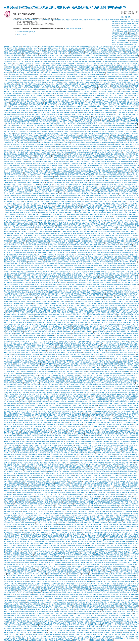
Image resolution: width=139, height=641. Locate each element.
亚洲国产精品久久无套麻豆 (55, 619)
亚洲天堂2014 (100, 528)
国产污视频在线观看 (19, 625)
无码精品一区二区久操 (26, 509)
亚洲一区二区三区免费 (83, 80)
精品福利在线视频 (42, 245)
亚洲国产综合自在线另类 (22, 211)
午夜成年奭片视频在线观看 (24, 420)
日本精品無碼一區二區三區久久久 (20, 430)
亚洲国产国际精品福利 (86, 485)
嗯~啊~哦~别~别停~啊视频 (53, 82)
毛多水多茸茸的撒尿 (12, 392)
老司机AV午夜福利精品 (75, 154)
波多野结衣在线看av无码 (52, 524)
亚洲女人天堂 (41, 118)
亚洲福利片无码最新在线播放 (63, 479)
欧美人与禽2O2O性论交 (96, 545)
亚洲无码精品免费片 (115, 275)
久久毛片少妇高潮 (15, 557)
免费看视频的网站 (44, 46)
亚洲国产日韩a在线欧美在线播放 (129, 57)
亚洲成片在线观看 (38, 509)
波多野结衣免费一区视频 (128, 161)
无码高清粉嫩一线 (68, 97)
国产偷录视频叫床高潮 (49, 133)
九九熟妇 (107, 239)
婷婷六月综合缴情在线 (126, 44)
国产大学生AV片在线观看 (105, 269)
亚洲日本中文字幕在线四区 (17, 152)
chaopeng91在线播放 (112, 560)
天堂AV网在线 (31, 122)
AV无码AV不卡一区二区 (107, 437)
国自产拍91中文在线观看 (120, 436)
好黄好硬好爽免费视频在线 (90, 335)
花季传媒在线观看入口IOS (88, 400)
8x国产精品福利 (99, 239)
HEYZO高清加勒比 (23, 195)
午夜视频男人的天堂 (30, 201)
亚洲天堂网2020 (68, 212)
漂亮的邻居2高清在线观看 (107, 434)
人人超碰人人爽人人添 (68, 447)
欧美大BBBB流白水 (102, 532)
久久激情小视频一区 (109, 402)
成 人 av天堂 (63, 574)
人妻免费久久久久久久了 (22, 209)
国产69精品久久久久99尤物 (35, 386)
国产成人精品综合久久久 (13, 301)
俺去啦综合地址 (25, 307)
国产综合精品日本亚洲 (32, 335)
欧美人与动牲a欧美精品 (102, 133)
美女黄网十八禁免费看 (108, 364)
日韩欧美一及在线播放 (106, 316)
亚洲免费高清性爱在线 (30, 534)
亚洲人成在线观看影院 (91, 434)
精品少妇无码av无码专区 (32, 152)
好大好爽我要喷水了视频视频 (32, 322)
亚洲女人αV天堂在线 (41, 632)
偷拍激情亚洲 (102, 630)
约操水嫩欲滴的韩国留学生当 (76, 190)
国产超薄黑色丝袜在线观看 (50, 593)
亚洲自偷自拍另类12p (121, 33)
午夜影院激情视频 (117, 235)
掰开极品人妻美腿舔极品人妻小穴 (57, 307)
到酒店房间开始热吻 (65, 396)
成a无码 (82, 470)
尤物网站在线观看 (39, 477)
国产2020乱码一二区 (38, 65)
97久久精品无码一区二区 (85, 309)
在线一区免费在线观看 (85, 146)
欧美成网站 (120, 207)
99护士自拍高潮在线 (117, 636)
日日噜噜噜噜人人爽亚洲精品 (112, 116)
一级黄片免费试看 (43, 507)
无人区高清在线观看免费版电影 (37, 485)
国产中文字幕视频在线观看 (114, 224)
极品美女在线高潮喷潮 (23, 489)
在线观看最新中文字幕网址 (30, 275)
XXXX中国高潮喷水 (86, 619)
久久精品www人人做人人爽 (71, 349)
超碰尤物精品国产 (119, 91)
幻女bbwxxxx (53, 615)
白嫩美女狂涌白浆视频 (27, 263)
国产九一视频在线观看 (119, 216)
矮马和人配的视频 (75, 553)
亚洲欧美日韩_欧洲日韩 (24, 560)
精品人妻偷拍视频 (37, 57)
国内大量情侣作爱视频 (103, 154)
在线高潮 (16, 517)
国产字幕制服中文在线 (56, 526)
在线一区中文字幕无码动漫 (35, 627)
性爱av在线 (39, 228)
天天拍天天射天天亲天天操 (101, 390)
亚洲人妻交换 (26, 519)
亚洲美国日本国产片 (121, 305)
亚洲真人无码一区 (69, 445)
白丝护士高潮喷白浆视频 (89, 108)
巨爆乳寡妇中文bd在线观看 (91, 437)
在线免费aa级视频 (56, 454)
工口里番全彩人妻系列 (15, 545)
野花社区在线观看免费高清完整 (93, 632)
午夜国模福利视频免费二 (57, 441)
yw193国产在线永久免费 (11, 216)
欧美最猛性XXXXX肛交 (115, 411)
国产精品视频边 (110, 333)
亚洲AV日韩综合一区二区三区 (26, 541)
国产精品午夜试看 (9, 316)
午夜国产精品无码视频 (83, 69)
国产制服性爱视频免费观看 (41, 481)
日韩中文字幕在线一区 (83, 258)
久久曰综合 (119, 551)
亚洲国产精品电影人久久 (56, 292)
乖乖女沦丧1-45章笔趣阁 (119, 313)
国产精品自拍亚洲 (53, 67)
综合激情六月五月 (49, 71)
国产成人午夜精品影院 (79, 231)
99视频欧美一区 (103, 424)
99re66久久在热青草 (81, 538)
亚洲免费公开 (126, 233)
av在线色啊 (93, 129)
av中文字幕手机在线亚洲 (48, 538)
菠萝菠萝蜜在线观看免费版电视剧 (127, 127)
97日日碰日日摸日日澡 (45, 299)
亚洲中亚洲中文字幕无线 (34, 460)
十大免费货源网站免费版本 (49, 61)
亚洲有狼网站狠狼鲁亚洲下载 (127, 509)
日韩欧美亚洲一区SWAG (111, 90)
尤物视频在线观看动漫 (38, 430)
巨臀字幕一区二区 (124, 350)
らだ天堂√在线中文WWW (25, 396)
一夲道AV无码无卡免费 (104, 108)
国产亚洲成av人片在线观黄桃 (100, 419)
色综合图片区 (31, 464)
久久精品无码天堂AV (128, 623)
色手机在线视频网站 (69, 171)
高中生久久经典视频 (86, 460)
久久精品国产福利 (43, 243)
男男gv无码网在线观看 (124, 118)
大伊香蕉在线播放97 (10, 188)
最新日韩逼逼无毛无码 (84, 419)
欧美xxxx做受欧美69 (73, 485)
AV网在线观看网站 (51, 122)
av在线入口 (124, 167)
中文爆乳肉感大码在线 (51, 396)
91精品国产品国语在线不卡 (111, 231)
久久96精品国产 (133, 367)
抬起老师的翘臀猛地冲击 (72, 95)
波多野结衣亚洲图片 (70, 245)
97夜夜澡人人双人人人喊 (75, 48)
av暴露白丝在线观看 (72, 188)
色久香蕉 (102, 458)
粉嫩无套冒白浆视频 (119, 617)
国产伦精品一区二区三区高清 (124, 611)
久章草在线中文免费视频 (98, 284)
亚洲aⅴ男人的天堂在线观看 (58, 489)
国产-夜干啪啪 (56, 262)
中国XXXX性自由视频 (50, 103)
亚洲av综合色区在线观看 (27, 315)
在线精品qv (23, 76)
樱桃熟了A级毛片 (60, 402)
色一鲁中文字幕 (24, 517)
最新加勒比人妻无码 (123, 31)
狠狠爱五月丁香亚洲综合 (57, 560)
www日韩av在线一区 (79, 195)
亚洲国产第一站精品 (97, 80)
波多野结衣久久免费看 (43, 80)
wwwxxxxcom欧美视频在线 (56, 150)
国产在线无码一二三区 (89, 568)
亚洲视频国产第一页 (79, 496)
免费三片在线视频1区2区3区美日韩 (67, 224)
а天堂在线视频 (13, 434)
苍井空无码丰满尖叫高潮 (30, 205)
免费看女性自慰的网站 (46, 335)
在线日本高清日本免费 (64, 61)
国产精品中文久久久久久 (87, 523)
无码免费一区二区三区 (19, 564)
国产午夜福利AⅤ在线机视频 (73, 494)
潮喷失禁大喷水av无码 (122, 402)
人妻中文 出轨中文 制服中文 (46, 305)
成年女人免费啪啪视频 (46, 543)
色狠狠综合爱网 (112, 263)
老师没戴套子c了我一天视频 (75, 311)
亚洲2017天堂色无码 (55, 606)
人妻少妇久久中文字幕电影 (20, 226)
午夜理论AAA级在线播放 (56, 129)
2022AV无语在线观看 (45, 222)
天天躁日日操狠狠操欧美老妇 (14, 332)
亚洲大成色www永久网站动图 (102, 163)
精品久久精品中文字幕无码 (18, 161)
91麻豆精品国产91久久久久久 (98, 201)
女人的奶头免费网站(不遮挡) (103, 481)
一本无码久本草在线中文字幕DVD (74, 160)
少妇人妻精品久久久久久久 (65, 120)
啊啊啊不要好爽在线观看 (58, 199)
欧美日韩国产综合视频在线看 (114, 589)
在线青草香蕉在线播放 (111, 509)
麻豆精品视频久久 (109, 156)
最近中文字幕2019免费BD (89, 339)
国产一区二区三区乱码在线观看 (104, 52)
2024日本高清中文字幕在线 (40, 324)
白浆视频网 (79, 521)
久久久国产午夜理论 (65, 67)
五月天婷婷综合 (113, 524)
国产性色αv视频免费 (86, 148)
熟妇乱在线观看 (107, 220)
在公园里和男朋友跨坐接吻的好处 (69, 148)
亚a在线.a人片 (73, 543)
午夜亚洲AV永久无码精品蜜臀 (59, 481)
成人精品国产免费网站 (129, 441)
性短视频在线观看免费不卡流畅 (108, 470)
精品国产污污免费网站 (126, 470)
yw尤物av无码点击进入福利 (82, 243)
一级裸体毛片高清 (34, 290)
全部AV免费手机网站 (125, 171)
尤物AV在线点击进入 (60, 386)
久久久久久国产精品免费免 (130, 320)
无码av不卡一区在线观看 (100, 171)
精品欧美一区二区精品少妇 (47, 549)
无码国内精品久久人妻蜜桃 (40, 434)
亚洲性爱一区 (133, 214)
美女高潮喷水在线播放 (23, 328)
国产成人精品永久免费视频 (90, 549)
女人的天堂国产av (75, 273)
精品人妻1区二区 (43, 610)
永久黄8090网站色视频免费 (110, 290)
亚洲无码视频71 (33, 286)
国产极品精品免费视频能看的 (93, 575)
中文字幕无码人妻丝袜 (37, 358)
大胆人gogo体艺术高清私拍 (43, 52)
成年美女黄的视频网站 (127, 538)
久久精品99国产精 (121, 282)
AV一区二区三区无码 (129, 152)
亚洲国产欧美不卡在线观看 (50, 148)
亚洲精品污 (68, 315)
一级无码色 (21, 562)
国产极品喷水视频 (20, 589)
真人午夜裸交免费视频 (124, 315)
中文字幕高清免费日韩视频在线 (125, 307)
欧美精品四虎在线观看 (81, 415)
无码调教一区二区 (21, 377)
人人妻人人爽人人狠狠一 (86, 583)
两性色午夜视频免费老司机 (21, 97)
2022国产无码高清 (50, 477)
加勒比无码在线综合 (20, 460)
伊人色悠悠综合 (54, 555)
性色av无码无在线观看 (105, 48)
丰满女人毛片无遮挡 (12, 239)
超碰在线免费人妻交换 (111, 528)
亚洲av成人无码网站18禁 (13, 118)
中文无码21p (45, 364)
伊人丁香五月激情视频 (131, 48)
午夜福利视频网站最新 (66, 195)
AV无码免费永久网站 (49, 231)
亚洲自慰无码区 (12, 192)
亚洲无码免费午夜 (23, 591)
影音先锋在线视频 (71, 103)
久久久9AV (135, 315)
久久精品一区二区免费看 (110, 575)
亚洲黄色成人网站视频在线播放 (128, 124)
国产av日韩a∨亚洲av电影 (43, 156)
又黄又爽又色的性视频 (71, 184)
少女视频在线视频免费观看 (49, 589)
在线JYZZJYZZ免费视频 (26, 216)
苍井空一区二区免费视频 (88, 235)
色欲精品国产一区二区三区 (57, 169)
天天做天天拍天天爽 (20, 101)
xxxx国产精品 (32, 144)
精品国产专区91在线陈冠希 (129, 38)
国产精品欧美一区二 (113, 148)
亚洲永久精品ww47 (122, 630)
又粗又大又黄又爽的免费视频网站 (58, 632)
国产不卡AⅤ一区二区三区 (84, 524)
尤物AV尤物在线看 (82, 466)
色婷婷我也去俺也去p (116, 347)
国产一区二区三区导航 (60, 301)
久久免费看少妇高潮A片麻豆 (45, 437)
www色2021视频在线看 (70, 218)
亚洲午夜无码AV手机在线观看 (19, 103)
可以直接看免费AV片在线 (96, 180)
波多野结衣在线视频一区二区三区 (122, 178)
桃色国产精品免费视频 (111, 243)
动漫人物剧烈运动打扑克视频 (68, 320)
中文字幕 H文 (74, 237)
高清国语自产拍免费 (91, 160)
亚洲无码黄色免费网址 (80, 99)
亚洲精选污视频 (127, 69)
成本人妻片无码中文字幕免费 (44, 541)
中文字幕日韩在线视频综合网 (92, 282)
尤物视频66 (14, 197)
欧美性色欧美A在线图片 (87, 621)
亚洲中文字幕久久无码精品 (36, 617)
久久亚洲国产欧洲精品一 (65, 394)
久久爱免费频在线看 (60, 335)
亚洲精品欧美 (54, 80)
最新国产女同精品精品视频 (105, 400)
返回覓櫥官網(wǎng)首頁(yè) (26, 31)
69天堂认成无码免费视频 (93, 260)
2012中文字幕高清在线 (68, 262)
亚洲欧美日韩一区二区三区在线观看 (59, 471)
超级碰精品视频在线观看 (114, 69)
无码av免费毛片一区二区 (72, 441)
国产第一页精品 (94, 441)
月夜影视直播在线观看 (85, 137)
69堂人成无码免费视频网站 (72, 619)
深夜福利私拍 (40, 403)
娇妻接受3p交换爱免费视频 (60, 449)
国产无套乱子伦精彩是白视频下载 (17, 360)
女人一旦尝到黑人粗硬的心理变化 (84, 105)
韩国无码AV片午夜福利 (130, 589)
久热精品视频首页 (27, 385)
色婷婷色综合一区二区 (22, 502)
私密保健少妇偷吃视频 (81, 65)
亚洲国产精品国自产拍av (71, 634)
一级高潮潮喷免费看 (15, 281)
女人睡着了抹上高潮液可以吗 (43, 417)
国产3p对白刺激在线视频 (43, 432)
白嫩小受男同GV (126, 17)
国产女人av (81, 88)
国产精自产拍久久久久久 (13, 110)
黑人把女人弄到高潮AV (37, 502)
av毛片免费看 (18, 381)
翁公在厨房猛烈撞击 (43, 447)
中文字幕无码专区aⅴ (10, 541)
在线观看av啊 (10, 209)
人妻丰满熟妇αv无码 (116, 441)
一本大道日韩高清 (97, 460)
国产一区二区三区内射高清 (73, 125)
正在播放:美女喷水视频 (89, 532)
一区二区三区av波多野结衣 (45, 511)
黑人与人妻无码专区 (19, 575)
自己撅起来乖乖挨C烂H (71, 583)
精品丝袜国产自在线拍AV (27, 228)
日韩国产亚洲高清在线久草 (110, 194)
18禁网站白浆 (47, 445)
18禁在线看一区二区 (10, 142)
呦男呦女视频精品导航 (28, 301)
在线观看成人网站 (61, 316)
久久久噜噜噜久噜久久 (93, 91)
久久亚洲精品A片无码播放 (99, 226)
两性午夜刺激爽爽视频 (72, 470)
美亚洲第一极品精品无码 (113, 464)
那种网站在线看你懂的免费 (72, 621)
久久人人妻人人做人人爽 (120, 400)
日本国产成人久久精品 (51, 579)
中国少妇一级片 (84, 509)
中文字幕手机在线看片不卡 (130, 451)
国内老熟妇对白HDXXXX (86, 449)
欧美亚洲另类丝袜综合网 (28, 254)
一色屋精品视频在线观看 (86, 178)
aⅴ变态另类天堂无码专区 (35, 390)
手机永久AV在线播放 (41, 315)
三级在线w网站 (33, 392)
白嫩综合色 (45, 203)
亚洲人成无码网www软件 (51, 407)
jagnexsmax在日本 (27, 199)
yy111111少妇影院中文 (59, 57)
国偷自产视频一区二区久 (90, 424)
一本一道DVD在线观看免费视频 (94, 169)
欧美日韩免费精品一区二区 (74, 156)
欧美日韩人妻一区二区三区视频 (24, 419)
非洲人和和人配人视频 (123, 585)
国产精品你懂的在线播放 (84, 46)
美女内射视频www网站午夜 (65, 122)
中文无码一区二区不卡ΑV (116, 489)
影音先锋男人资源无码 (54, 69)
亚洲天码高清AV (23, 392)
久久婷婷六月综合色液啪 (31, 212)
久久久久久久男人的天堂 (124, 228)
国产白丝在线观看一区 (124, 447)
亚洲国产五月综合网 (81, 73)
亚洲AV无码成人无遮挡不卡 (38, 574)
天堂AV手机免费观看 (43, 144)
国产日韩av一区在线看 (19, 464)
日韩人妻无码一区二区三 (29, 511)
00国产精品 (53, 523)
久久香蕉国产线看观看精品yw (112, 632)
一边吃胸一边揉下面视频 (95, 422)
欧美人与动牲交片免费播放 (21, 343)
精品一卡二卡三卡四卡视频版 (42, 636)
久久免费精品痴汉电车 (16, 243)
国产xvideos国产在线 (113, 267)
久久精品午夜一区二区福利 (66, 610)
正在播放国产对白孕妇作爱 (44, 464)
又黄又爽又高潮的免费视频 (43, 91)
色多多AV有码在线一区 (67, 288)
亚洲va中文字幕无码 (107, 91)
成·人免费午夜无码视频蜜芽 (129, 504)
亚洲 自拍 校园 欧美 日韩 (111, 557)
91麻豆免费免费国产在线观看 (119, 385)
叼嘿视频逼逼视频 (98, 551)
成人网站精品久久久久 (26, 127)
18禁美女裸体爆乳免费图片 (100, 139)
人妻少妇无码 (14, 367)
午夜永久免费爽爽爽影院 (70, 84)
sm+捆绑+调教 (129, 205)
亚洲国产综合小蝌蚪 (102, 521)
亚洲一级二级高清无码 (12, 400)
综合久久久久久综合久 (38, 59)
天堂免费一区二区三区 (71, 341)
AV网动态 (78, 610)
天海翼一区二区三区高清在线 (68, 343)
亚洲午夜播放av (19, 490)
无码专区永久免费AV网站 (96, 222)
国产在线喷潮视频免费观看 (109, 473)
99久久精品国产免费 (20, 475)
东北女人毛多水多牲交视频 (125, 352)
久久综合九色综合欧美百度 (69, 50)
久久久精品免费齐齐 (20, 504)
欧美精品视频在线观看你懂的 (117, 237)
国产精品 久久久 (90, 398)
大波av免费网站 (79, 120)
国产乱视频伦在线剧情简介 (104, 415)
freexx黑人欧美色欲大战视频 (72, 112)
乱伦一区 (61, 192)
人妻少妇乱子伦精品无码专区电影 (73, 356)
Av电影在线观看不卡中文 (44, 583)
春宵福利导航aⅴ (29, 568)
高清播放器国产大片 (10, 617)
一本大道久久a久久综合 (59, 602)
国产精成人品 (26, 267)
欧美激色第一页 (97, 220)
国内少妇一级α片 (124, 377)
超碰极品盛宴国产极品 (82, 557)
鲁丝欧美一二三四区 (129, 235)
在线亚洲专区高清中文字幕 (75, 562)
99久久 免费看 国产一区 (96, 466)
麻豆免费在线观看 (79, 434)
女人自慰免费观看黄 (60, 201)
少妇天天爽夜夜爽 (128, 583)
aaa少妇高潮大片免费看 (89, 86)
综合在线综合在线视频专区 (21, 426)
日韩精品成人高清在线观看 (39, 69)
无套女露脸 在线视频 (50, 142)
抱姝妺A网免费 (111, 281)
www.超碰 (87, 298)
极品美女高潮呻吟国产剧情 (113, 61)
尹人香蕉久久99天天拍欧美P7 (32, 203)
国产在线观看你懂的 (33, 543)
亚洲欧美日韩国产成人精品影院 (103, 354)
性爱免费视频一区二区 (98, 388)
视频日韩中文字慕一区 (72, 216)
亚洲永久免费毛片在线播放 (95, 515)
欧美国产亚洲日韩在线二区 (107, 158)
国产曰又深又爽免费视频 (42, 443)
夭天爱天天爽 (50, 207)
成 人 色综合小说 (59, 163)
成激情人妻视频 (121, 555)
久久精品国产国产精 (15, 254)
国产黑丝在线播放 (72, 577)
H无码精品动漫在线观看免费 (70, 197)
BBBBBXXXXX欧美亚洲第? (30, 46)
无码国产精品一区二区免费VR (30, 354)
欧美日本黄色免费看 (126, 245)
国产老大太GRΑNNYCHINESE (30, 137)
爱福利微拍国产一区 (20, 572)
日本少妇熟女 (89, 190)
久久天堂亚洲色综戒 (98, 156)
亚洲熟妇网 (133, 350)
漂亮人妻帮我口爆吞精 (131, 345)
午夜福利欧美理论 (67, 473)
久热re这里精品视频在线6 (25, 532)
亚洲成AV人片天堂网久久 (59, 282)
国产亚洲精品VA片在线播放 (63, 220)
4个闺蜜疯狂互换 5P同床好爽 (129, 169)
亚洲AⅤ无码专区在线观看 (85, 358)
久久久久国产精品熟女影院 (90, 385)
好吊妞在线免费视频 (107, 252)
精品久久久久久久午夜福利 (112, 628)
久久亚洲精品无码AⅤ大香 (93, 59)
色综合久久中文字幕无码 (64, 628)
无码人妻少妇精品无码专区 (94, 195)
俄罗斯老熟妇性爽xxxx (120, 65)
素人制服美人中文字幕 (67, 90)
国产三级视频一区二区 (129, 521)
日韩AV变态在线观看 (81, 451)
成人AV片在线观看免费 (98, 212)
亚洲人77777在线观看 (103, 564)
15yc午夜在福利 (117, 163)
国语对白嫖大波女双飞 (45, 184)
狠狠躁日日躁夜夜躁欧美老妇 (84, 171)
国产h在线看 (38, 124)
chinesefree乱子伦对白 (81, 97)
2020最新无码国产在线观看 (41, 634)
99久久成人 (98, 381)
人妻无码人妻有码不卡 (58, 470)
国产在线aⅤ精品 (48, 386)
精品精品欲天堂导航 (65, 458)
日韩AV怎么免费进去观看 (46, 413)
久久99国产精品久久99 (84, 591)
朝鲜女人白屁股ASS (24, 148)
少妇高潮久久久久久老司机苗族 (39, 615)
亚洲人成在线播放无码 (89, 383)
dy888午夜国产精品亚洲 (18, 273)
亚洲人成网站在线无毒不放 (39, 471)
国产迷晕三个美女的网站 (111, 57)
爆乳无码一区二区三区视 (79, 67)
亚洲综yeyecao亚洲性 (10, 506)
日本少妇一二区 (37, 341)
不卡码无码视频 (132, 498)
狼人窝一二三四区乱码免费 (23, 456)
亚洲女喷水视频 (58, 451)
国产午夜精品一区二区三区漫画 (103, 216)
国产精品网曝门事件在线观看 (104, 523)
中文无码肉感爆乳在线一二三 (82, 570)
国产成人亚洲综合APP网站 (101, 137)
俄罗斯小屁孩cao (122, 594)
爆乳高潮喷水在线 (22, 617)
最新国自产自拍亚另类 (121, 248)
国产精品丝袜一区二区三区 (123, 84)
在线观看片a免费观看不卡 (13, 551)
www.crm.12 (120, 394)
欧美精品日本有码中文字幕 (67, 110)
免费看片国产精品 (12, 602)
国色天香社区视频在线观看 (130, 335)
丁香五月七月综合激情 (25, 619)
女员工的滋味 (81, 245)
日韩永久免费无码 (69, 451)
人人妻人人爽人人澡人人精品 (119, 199)
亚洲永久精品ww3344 (127, 519)
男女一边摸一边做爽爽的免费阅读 (95, 245)
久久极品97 (130, 156)
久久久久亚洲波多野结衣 (107, 122)
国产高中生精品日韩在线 (63, 305)
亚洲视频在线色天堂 (25, 434)
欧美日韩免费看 (46, 322)
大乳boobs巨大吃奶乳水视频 (75, 286)
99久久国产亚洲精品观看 (112, 169)
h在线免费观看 (54, 540)
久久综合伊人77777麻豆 (121, 428)
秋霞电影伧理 (117, 335)
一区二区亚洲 (107, 381)
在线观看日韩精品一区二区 (50, 110)
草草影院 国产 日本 (104, 214)
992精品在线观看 (89, 93)
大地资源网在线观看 (33, 504)
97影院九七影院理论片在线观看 (15, 349)
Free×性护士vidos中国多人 (118, 271)
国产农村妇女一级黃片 (55, 373)
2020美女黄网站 (43, 606)
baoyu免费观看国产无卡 (72, 129)
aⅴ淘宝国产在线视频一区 (35, 142)
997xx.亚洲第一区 (37, 506)
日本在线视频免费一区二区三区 (76, 91)
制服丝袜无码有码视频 (113, 511)
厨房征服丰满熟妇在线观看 (126, 99)
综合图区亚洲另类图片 (91, 214)
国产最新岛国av (65, 324)
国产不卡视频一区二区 (82, 71)
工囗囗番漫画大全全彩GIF (79, 507)
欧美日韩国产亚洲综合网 (101, 150)
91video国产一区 (39, 596)
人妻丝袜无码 (33, 330)
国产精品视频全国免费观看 (54, 118)
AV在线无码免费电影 (19, 339)
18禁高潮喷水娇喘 (48, 483)
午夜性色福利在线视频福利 (65, 127)
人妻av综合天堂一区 (119, 598)
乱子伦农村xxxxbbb (20, 131)
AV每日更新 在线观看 (37, 267)
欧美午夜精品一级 (50, 640)
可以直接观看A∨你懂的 (78, 142)
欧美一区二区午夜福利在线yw (45, 468)
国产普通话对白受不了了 (82, 90)
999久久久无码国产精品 (102, 107)
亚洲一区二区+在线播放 (41, 367)
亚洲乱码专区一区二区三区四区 (69, 178)
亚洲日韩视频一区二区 (39, 619)
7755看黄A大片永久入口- (11, 604)
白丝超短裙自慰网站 (16, 437)
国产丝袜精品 (42, 587)
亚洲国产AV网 (45, 577)
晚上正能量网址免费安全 (52, 86)
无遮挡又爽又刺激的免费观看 (82, 477)
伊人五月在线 (128, 638)
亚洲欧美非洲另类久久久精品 (124, 566)
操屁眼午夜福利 (21, 231)
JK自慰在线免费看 (69, 420)
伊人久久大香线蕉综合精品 (96, 110)
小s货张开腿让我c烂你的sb (112, 177)
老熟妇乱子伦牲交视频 (44, 56)
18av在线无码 (42, 534)
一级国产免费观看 (22, 142)
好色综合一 (20, 462)
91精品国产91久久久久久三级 (112, 71)
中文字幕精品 (51, 248)
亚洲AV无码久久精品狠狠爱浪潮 (13, 56)
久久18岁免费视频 (14, 636)
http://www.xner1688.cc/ (74, 28)
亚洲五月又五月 (26, 320)
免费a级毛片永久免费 (94, 252)
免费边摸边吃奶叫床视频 (74, 56)
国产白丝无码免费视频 (26, 337)
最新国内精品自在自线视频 (108, 585)
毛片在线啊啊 (79, 430)
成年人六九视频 (53, 405)
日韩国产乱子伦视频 (41, 630)
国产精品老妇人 (24, 402)
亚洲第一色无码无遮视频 (65, 328)
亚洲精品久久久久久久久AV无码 (65, 71)
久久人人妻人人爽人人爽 (59, 56)
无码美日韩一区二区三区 (63, 549)
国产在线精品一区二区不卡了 (31, 256)
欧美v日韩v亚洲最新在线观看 (79, 611)
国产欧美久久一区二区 (36, 97)
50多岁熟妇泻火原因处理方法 (103, 598)
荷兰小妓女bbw (39, 611)
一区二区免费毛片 (72, 358)
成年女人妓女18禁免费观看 (45, 201)
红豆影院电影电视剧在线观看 (28, 613)
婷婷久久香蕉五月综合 (23, 188)
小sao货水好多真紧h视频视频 (129, 420)
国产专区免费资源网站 (45, 388)
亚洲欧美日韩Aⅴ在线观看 (111, 553)
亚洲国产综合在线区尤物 (101, 356)
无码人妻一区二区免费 (54, 466)
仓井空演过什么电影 (72, 146)
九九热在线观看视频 (50, 333)
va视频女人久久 (107, 534)
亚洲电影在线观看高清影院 (88, 547)
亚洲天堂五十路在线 (47, 154)
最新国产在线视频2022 (14, 218)
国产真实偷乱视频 (77, 413)
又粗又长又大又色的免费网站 (82, 226)
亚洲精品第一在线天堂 (63, 142)
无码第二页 (89, 551)
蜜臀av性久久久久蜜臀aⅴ (36, 50)
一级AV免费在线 (128, 475)
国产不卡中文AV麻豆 (62, 133)
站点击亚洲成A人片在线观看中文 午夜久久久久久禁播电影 (115, 184)
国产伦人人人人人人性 (78, 305)
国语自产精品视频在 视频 (76, 186)
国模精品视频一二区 (97, 504)
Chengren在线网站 (85, 267)
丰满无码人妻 (28, 303)
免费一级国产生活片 (53, 265)
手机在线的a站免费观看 (57, 125)
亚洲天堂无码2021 (56, 97)
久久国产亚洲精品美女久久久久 (16, 165)
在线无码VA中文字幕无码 (47, 137)
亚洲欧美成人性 (89, 326)
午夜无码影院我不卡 (114, 265)
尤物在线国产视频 (73, 205)
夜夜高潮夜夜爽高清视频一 (14, 222)
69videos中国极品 (50, 65)
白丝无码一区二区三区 (13, 553)
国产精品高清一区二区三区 (92, 120)
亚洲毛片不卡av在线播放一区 (37, 207)
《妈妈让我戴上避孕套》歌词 (83, 390)
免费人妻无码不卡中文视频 (127, 407)
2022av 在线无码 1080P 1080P (127, 262)
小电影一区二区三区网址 (37, 82)
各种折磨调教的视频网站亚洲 (53, 502)
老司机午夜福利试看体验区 (74, 107)
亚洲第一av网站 (73, 449)
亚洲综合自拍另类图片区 (47, 354)
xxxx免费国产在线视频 (104, 114)
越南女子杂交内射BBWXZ (21, 114)
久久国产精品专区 (18, 466)
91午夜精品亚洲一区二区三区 (87, 543)
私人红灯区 (100, 76)
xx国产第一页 (18, 125)
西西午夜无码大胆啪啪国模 (71, 460)
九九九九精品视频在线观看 (38, 209)
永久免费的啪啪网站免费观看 (119, 214)
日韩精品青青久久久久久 (73, 199)
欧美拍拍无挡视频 (96, 492)
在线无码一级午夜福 (29, 135)
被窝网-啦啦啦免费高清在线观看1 (25, 252)
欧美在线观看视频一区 (96, 71)
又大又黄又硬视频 (98, 628)
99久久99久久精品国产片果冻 (19, 494)
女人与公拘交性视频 (81, 252)
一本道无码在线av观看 (66, 504)
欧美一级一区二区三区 (66, 555)
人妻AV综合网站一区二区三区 (68, 405)
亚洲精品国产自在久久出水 (105, 95)
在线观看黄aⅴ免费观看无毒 (39, 150)
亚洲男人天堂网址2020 (87, 489)
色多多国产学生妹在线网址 (114, 288)
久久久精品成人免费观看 (77, 551)
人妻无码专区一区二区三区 (71, 547)
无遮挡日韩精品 (111, 394)
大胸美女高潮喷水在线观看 (106, 405)
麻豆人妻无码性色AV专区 (110, 506)
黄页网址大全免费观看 (101, 203)
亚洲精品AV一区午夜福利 (61, 453)
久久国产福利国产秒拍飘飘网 (117, 330)
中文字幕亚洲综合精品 (116, 137)
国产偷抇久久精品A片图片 (93, 579)
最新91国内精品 (76, 549)
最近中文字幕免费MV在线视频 (123, 142)
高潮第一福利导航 (36, 148)
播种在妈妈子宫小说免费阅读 (98, 439)
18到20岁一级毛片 (56, 462)
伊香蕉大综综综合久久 (94, 324)
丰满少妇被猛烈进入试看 (79, 608)
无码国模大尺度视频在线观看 (84, 432)
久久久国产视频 (34, 628)
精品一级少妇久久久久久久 (112, 328)
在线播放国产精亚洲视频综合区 (62, 392)
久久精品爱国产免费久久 (107, 84)
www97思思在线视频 (116, 417)
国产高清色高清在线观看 (98, 294)
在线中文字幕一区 (24, 69)
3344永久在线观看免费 (97, 557)
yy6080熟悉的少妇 (12, 596)
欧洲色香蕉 (125, 541)
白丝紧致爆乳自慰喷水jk (17, 73)
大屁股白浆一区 (8, 125)
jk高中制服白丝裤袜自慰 (74, 108)
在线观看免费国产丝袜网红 (38, 307)
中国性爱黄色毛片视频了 (69, 466)
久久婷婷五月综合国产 (20, 594)
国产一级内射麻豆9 (81, 110)
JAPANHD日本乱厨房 (39, 182)
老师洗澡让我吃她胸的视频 (50, 591)
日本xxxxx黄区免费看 (39, 337)
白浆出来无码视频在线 (39, 248)
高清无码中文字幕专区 (119, 326)
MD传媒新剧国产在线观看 (51, 178)
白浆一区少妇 (49, 604)
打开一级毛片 (51, 534)
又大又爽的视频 (44, 356)
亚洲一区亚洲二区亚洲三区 (105, 640)
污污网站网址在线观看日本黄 (42, 379)
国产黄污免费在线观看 (48, 594)
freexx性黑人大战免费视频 (126, 466)
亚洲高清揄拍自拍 (64, 566)
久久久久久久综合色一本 (75, 617)
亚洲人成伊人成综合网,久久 (41, 84)
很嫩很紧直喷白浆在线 (95, 558)
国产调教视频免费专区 (98, 447)
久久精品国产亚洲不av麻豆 (45, 613)
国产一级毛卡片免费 (105, 173)
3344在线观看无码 (28, 381)
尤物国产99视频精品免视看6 (66, 175)
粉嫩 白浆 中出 (114, 63)
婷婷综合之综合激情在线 (110, 46)
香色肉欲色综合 (113, 171)
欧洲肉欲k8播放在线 (37, 71)
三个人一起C (100, 454)
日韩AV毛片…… (80, 445)
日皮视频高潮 (31, 630)
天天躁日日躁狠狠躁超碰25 (71, 502)
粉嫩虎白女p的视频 (68, 82)
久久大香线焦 (70, 379)
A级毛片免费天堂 (9, 456)
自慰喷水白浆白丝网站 (57, 532)
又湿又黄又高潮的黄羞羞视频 (31, 530)
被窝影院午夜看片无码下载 (48, 628)
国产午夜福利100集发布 (34, 131)
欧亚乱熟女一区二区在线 (39, 492)
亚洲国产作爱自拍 (123, 473)
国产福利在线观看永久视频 (25, 78)
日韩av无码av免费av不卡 (88, 95)
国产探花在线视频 (132, 139)
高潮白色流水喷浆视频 (10, 141)
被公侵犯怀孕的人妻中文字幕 (86, 103)
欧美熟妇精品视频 (83, 144)
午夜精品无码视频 (35, 364)
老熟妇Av (94, 405)
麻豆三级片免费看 (63, 536)
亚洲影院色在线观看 (36, 282)
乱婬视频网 (18, 598)
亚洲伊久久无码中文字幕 (116, 449)
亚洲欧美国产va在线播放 (52, 50)
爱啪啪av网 (96, 122)
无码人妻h (105, 449)
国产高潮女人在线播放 (79, 625)
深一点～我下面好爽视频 (48, 530)
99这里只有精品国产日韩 (23, 180)
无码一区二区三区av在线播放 (96, 73)
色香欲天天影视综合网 (32, 566)
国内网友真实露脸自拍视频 (89, 604)
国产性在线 (102, 536)
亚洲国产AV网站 (111, 630)
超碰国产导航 (8, 466)
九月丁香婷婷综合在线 (15, 135)
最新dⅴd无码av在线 (33, 377)
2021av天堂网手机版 (67, 294)
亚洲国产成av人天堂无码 (59, 91)
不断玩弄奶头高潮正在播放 (27, 197)
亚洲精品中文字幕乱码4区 (110, 562)
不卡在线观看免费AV (97, 258)
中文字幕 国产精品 (15, 46)
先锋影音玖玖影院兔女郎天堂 (71, 439)
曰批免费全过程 (16, 52)
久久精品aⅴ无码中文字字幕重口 (40, 540)
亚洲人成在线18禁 (116, 299)
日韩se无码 (46, 97)
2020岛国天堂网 (116, 492)
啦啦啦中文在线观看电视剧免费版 (74, 248)
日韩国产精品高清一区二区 (95, 366)
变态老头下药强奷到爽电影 (99, 615)
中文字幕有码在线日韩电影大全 (52, 171)
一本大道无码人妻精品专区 (64, 625)
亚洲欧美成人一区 (88, 56)
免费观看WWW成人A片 (32, 271)
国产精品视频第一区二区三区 (75, 575)
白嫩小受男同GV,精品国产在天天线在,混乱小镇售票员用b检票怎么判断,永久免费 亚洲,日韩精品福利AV (65, 7)
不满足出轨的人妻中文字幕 (25, 108)
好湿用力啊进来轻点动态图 (88, 182)
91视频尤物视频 (29, 398)
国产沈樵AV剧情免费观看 (20, 186)
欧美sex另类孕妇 (75, 566)
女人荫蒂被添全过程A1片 (118, 209)
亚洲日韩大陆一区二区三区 (87, 381)
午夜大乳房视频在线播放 (16, 383)
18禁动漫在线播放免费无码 (81, 392)
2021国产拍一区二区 (28, 598)
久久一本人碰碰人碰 (100, 583)
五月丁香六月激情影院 (56, 112)
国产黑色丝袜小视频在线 (18, 627)
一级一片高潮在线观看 (23, 487)
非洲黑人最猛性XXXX (123, 42)
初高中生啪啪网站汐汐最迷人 (83, 613)
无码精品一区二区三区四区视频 (128, 560)
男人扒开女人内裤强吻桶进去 (43, 500)
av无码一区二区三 (49, 596)
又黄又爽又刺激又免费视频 (108, 352)
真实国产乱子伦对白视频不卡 (29, 163)
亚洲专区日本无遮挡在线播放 (127, 409)
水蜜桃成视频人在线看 (113, 547)
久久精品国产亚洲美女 (102, 602)
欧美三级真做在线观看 (10, 82)
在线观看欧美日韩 (18, 173)
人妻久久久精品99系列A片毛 (50, 296)
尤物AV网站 (126, 133)
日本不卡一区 (104, 237)
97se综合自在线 (87, 628)
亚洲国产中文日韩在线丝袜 (19, 90)
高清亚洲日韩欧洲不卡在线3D (91, 112)
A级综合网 (85, 574)
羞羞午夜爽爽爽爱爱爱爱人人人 (15, 271)
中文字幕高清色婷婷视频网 (109, 118)
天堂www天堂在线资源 (77, 471)
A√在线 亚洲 (20, 154)
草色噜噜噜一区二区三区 (57, 443)
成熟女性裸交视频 (64, 367)
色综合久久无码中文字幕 (80, 281)
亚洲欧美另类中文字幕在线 (129, 275)
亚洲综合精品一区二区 (128, 532)
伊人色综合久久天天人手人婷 (127, 194)
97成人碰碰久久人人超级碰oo (19, 394)
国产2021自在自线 (25, 59)
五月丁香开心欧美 (26, 248)
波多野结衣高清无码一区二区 (87, 454)
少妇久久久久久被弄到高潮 (68, 369)
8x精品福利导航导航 (106, 638)
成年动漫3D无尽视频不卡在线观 (103, 530)
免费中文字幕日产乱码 (131, 540)
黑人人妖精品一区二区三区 (26, 449)
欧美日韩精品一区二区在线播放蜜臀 (105, 241)
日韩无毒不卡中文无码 (119, 220)
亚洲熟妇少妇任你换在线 (91, 316)
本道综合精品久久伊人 (125, 562)
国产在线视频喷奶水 (77, 530)
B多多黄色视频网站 (28, 496)
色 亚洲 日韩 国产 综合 (82, 428)
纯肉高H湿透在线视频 (91, 131)
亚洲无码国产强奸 (50, 316)
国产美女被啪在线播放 (59, 623)
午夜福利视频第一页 (122, 517)
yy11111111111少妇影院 (130, 591)
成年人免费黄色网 (59, 95)
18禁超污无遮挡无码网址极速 (120, 500)
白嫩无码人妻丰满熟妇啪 (11, 337)
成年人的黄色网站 (57, 583)
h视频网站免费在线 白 (52, 233)
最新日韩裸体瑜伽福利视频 (82, 265)
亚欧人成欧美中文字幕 (101, 93)
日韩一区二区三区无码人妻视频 (112, 479)
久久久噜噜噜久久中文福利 (74, 402)
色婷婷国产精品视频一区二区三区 (111, 623)
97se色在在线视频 (18, 303)
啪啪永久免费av (71, 492)
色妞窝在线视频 (8, 422)
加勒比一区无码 (101, 568)
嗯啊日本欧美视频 (116, 606)
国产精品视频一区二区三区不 (67, 591)
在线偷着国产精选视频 (113, 519)
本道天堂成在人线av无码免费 (54, 59)
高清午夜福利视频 (130, 246)
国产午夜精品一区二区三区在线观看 (121, 86)
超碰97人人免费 (132, 313)
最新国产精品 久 (111, 568)
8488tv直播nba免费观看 (11, 288)
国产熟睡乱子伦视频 (97, 570)
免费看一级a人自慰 (102, 320)
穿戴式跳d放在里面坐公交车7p (129, 54)
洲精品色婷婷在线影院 (63, 594)
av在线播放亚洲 (76, 61)
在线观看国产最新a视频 (40, 608)
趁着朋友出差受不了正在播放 (118, 602)
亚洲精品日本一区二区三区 (98, 350)
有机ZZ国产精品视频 (73, 489)
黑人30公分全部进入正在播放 (115, 256)
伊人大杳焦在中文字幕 (52, 288)
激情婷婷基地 (14, 415)
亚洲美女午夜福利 (76, 347)
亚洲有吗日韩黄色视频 (16, 439)
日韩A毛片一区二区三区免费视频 (119, 356)
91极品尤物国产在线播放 (20, 250)
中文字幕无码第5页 (96, 409)
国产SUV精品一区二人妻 (51, 252)
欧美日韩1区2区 (124, 443)
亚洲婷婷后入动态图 (90, 521)
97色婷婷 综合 (117, 182)
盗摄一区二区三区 (20, 411)
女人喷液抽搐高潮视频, (15, 54)
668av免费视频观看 (16, 275)
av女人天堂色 (69, 65)
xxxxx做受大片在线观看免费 (25, 443)
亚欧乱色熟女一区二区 (62, 345)
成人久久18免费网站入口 (30, 479)
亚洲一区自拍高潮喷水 (10, 562)
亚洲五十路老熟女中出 (109, 279)
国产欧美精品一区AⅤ (105, 141)
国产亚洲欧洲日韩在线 (92, 470)
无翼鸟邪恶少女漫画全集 (116, 369)
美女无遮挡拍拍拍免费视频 (86, 133)
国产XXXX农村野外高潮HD (23, 536)
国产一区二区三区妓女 (92, 496)
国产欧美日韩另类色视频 (93, 229)
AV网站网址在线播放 (66, 627)
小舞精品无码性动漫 (24, 150)
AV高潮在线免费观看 (74, 468)
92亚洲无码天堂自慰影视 (49, 239)
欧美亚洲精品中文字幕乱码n (114, 413)
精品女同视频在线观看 (92, 142)
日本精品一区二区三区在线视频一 (29, 356)
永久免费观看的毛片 (108, 471)
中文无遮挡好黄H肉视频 (35, 409)
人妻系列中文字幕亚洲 (103, 209)
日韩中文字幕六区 (122, 195)
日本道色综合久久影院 (61, 186)
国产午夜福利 (19, 86)
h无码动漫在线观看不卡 (66, 403)
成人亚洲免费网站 (87, 494)
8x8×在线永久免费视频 (54, 78)
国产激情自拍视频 (57, 73)
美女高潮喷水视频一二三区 (122, 600)
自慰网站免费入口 (62, 239)
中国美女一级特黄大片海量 (65, 226)
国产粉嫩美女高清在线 (92, 458)
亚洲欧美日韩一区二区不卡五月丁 (58, 362)
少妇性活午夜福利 (35, 195)
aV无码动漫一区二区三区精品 (65, 538)
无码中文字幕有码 (111, 581)
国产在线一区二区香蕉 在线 (35, 411)
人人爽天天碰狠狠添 (40, 127)
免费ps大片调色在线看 (129, 487)
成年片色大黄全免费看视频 (45, 422)
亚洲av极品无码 (108, 371)
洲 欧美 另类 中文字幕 (132, 93)
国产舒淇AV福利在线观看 (32, 167)
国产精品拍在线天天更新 (14, 205)
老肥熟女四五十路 (33, 581)
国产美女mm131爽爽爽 (56, 557)
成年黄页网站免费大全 (58, 156)
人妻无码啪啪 (37, 239)
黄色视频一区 (55, 581)
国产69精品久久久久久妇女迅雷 (96, 394)
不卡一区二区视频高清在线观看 (109, 593)
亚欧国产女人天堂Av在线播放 (87, 209)
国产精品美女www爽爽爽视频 (119, 239)
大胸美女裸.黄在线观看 (84, 405)
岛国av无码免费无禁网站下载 (16, 93)
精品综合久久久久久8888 (55, 245)
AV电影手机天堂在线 (51, 358)
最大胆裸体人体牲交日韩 (20, 269)
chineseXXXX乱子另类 (39, 456)
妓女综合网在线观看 (114, 167)
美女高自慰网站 (10, 502)
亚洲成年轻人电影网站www (81, 640)
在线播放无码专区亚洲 (77, 52)
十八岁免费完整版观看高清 (75, 318)
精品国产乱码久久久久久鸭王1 (87, 320)
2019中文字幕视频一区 (111, 124)
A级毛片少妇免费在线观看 (83, 517)
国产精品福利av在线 (79, 228)
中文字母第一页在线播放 (126, 63)
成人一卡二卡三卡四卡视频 (98, 256)
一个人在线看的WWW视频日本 (18, 524)
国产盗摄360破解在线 (51, 371)
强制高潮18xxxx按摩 (100, 56)
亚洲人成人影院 (32, 246)
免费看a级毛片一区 (44, 375)
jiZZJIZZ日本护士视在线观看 (74, 360)
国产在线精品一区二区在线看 (107, 367)
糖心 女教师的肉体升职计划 (126, 107)
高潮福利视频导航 (83, 237)
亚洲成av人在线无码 (116, 133)
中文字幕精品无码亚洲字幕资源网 (41, 158)
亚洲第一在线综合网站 (55, 547)
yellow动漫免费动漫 (65, 407)
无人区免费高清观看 (15, 441)
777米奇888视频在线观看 (80, 558)
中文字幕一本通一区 (24, 294)
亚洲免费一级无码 (22, 581)
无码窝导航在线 (12, 105)
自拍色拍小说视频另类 (95, 343)
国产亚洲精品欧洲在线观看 (35, 241)
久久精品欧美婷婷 (129, 439)
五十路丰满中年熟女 (54, 90)
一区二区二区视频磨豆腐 (43, 197)
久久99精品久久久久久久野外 (60, 139)
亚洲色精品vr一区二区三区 (80, 315)
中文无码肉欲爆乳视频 (110, 373)
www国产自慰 (70, 513)
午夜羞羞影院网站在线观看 (15, 483)
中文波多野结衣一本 (77, 426)
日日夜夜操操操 (93, 600)
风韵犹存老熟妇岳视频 (80, 473)
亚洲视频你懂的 (22, 192)
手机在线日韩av (133, 33)
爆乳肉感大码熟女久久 (16, 201)
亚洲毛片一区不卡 (39, 419)
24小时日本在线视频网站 (78, 498)
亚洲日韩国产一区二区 (59, 311)
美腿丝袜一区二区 (26, 341)
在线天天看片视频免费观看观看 (27, 405)
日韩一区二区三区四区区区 (51, 627)
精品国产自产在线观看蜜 (11, 286)
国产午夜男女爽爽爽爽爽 (59, 246)
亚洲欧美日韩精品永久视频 (26, 91)
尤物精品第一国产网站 (19, 630)
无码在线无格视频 (35, 402)
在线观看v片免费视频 (118, 309)
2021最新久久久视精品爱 (116, 345)
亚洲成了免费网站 (32, 299)
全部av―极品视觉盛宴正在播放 (92, 402)
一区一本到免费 (125, 129)
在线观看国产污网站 (99, 613)
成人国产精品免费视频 (46, 177)
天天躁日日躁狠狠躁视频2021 (88, 634)
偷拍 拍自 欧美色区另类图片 (99, 483)
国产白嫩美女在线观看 (91, 377)
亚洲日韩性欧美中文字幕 (28, 523)
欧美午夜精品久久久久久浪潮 (122, 523)
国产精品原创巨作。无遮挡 (106, 305)
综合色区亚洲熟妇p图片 (112, 110)
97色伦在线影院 (16, 366)
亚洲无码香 (129, 95)
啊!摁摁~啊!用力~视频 (22, 473)
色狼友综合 (107, 135)
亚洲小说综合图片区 (91, 286)
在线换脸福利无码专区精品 (81, 233)
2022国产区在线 (46, 258)
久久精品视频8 (74, 137)
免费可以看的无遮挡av (129, 596)
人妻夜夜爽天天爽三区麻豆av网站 (34, 86)
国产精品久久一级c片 (98, 125)
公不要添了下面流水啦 (99, 175)
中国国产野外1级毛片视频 (65, 290)
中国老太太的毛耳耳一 (22, 277)
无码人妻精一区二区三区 (36, 103)
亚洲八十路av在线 (126, 349)
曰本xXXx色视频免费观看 (11, 95)
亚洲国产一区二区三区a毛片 (109, 311)
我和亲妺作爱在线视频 (40, 78)
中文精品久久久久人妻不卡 (127, 528)
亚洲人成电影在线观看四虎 (79, 367)
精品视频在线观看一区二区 (14, 203)
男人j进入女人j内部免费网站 (22, 63)
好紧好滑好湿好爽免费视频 (22, 133)
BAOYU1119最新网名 (110, 301)
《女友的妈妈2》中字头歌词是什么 (70, 86)
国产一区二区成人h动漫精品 (84, 175)
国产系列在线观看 (27, 218)
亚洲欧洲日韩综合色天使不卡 (71, 598)
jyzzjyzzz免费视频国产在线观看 (40, 489)
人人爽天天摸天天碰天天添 (56, 494)
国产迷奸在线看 (44, 526)
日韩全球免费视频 (112, 350)
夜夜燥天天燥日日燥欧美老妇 (58, 54)
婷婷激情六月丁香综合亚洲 (120, 341)
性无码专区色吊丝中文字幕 (120, 381)
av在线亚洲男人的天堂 (83, 492)
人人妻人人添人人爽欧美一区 (98, 392)
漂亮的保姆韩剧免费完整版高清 (123, 530)
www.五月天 (114, 107)
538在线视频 (113, 579)
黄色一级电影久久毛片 (41, 553)
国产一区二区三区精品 (124, 570)
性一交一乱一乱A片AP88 (108, 594)
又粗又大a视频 (79, 540)
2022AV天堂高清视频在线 (79, 254)
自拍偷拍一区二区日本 (41, 496)
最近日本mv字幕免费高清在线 (100, 513)
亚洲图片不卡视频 (92, 608)
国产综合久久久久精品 (29, 422)
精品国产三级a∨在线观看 (19, 177)
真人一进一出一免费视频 (64, 333)
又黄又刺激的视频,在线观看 (35, 458)
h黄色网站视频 (62, 286)
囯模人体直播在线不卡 (29, 125)
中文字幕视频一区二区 (21, 207)
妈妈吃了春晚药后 (39, 551)
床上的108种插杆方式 (34, 594)
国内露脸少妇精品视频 (64, 275)
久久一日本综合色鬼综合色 (91, 487)
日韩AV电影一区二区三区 (32, 284)
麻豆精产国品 (101, 413)
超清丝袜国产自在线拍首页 (70, 515)
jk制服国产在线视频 (51, 260)
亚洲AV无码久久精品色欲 (11, 453)
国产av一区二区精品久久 (103, 500)
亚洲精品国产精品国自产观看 (37, 250)
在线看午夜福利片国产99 (117, 150)
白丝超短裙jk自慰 (56, 258)
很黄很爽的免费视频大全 (14, 606)
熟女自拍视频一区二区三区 (51, 521)
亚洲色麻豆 (98, 449)
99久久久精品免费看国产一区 (14, 74)
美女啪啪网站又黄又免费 (63, 347)
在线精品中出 (23, 286)
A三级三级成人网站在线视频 (70, 322)
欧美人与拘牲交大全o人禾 (91, 158)
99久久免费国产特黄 (63, 273)
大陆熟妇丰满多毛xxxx (111, 262)
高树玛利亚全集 (127, 379)
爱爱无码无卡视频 (39, 288)
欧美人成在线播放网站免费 (92, 426)
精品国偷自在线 (84, 129)
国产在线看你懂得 (63, 277)
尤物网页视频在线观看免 (106, 608)
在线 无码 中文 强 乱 (102, 541)
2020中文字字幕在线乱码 (81, 279)
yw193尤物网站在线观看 (124, 579)
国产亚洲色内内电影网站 (80, 479)
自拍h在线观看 (50, 237)
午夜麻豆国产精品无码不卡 (71, 400)
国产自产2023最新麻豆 (63, 596)
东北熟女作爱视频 (24, 540)
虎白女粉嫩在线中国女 (87, 598)
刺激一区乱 (10, 536)
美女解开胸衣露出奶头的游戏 (125, 432)
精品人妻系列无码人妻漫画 (75, 93)
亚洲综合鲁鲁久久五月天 (50, 175)
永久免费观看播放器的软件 (59, 173)
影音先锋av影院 (115, 453)
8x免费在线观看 (121, 82)
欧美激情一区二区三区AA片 (50, 192)
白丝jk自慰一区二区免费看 (65, 477)
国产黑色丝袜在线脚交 (115, 398)
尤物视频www (118, 188)
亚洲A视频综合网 (96, 534)
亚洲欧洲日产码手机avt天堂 (116, 358)
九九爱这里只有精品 (110, 366)
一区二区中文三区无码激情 (82, 615)
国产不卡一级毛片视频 (49, 93)
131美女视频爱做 (9, 211)
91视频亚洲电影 (102, 129)
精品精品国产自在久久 (44, 246)
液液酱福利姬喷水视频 (27, 500)
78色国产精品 (61, 65)
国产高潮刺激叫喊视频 (115, 521)
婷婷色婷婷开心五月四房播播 (37, 394)
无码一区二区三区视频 (33, 589)
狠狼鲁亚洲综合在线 (89, 602)
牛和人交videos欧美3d (41, 373)
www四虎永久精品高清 (60, 541)
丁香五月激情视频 (45, 383)
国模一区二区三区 (52, 394)
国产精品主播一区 (103, 271)
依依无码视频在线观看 (76, 214)
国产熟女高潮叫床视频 (123, 180)
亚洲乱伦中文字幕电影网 (14, 345)
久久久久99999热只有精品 (41, 303)
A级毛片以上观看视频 (44, 454)
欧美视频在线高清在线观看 (21, 507)
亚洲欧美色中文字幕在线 (45, 330)
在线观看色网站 (93, 271)
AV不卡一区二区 (40, 568)
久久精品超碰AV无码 (99, 560)
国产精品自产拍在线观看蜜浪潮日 (44, 498)
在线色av (12, 180)
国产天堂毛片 (99, 207)
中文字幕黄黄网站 (71, 309)
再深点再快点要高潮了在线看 (14, 470)
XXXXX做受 (18, 521)
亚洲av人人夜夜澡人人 (61, 437)
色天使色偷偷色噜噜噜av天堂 (124, 445)
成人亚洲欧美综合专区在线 (43, 449)
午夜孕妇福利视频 (56, 349)
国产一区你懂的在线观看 (124, 281)
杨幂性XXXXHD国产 (71, 209)
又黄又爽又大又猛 (23, 574)
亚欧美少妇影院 (10, 311)
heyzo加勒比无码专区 (128, 632)
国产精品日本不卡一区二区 (77, 229)
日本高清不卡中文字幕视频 (103, 313)
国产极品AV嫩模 (96, 623)
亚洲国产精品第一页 (119, 95)
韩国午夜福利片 (127, 496)
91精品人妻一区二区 (31, 575)
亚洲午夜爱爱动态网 (110, 298)
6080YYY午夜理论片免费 (119, 273)
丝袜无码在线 (30, 498)
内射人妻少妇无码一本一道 (90, 192)
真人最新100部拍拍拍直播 (128, 547)
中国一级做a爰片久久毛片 (61, 167)
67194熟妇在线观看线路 (79, 407)
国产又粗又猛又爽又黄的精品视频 (59, 364)
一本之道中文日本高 (125, 73)
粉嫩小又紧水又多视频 (18, 371)
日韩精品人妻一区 (75, 385)
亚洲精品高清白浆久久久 (87, 322)
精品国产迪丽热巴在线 (105, 277)
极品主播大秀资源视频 (87, 239)
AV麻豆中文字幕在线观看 (130, 479)
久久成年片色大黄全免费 (75, 638)
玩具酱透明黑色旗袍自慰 (124, 59)
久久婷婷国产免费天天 (131, 154)
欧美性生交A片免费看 (93, 593)
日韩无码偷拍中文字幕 (113, 161)
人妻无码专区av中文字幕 (76, 131)
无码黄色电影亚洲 (76, 483)
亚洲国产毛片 (25, 366)
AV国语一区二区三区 (25, 585)
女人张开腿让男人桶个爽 (131, 284)
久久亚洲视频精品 (121, 156)
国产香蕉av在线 (64, 553)
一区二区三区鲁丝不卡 (115, 475)
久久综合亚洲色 (67, 118)
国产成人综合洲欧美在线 (89, 76)
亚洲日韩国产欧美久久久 (65, 496)
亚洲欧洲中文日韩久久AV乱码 (80, 152)
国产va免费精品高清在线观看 (128, 148)
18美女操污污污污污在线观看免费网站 (119, 226)
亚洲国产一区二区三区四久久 (21, 515)
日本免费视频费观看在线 (18, 122)
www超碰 (127, 490)
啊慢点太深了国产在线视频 (38, 114)
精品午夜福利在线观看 (101, 197)
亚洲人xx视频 (16, 194)
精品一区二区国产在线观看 (115, 583)
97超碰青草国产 (62, 523)
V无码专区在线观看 (14, 137)
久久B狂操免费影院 (9, 593)
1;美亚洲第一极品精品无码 (83, 447)
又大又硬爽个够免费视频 (112, 125)
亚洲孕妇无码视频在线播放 (26, 369)
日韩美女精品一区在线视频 (110, 360)
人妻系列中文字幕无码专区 (128, 403)
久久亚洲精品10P (118, 638)
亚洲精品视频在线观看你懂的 (53, 439)
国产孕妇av (102, 600)
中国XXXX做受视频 (84, 350)
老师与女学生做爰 (55, 507)
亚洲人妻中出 (106, 492)
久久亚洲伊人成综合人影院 (121, 634)
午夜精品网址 (85, 74)
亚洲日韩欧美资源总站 (115, 201)
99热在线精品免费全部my (46, 479)
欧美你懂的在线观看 (62, 194)
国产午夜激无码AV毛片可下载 (15, 623)
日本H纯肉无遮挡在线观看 (71, 269)
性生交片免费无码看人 (108, 517)
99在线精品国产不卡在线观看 (102, 309)
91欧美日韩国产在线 (32, 350)
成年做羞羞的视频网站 (102, 621)
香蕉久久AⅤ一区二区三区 (86, 150)
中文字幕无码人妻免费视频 (111, 343)
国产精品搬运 (87, 156)
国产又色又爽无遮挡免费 (105, 160)
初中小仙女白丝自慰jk (68, 428)
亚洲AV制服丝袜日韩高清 (29, 292)
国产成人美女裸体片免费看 (128, 511)
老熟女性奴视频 (79, 82)
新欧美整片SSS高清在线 (59, 205)
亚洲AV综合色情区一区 (75, 437)
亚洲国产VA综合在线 (83, 490)
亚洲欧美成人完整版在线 (76, 632)
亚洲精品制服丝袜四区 (46, 451)
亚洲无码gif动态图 (103, 540)
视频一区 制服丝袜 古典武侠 (21, 282)
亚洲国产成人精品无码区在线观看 (31, 110)
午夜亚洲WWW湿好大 (32, 562)
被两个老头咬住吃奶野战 (57, 107)
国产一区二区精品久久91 (45, 318)
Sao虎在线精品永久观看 (32, 116)
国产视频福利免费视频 (41, 547)
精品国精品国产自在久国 (44, 229)
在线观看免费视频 (60, 188)
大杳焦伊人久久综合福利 (47, 116)
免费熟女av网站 (43, 212)
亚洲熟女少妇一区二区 (29, 437)
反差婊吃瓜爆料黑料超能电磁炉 (101, 462)
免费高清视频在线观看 (99, 148)
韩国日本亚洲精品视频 (99, 619)
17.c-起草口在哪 (109, 454)
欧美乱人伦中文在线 (10, 129)
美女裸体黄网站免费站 (58, 360)
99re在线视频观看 (50, 617)
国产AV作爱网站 (128, 415)
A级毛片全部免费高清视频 (95, 371)
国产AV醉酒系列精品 (125, 524)
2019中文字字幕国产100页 (56, 315)
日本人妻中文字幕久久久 (59, 48)
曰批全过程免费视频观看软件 (35, 600)
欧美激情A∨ (16, 354)
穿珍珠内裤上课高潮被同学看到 (118, 339)
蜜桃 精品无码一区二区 (34, 76)
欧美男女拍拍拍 (71, 623)
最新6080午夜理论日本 (46, 146)
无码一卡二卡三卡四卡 (109, 228)
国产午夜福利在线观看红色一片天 (52, 460)
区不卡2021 (118, 254)
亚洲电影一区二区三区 (112, 212)
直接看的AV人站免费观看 (26, 367)
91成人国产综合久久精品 (22, 352)
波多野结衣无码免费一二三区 (16, 566)
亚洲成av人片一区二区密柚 (74, 158)
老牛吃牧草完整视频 (120, 269)
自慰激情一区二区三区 (126, 267)
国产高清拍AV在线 (49, 600)
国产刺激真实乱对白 (54, 294)
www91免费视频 (54, 144)
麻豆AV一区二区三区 (30, 229)
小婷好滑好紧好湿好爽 (55, 263)
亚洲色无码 (20, 184)
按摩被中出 (46, 107)
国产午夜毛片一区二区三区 (125, 241)
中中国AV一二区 (99, 468)
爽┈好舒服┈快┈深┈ (66, 99)
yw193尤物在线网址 (35, 591)
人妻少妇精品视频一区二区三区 (101, 205)
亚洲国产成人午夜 (100, 511)
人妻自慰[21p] (30, 349)
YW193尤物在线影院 (109, 207)
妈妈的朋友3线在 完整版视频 (16, 350)
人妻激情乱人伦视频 (15, 199)
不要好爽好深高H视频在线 (42, 216)
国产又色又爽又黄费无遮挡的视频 (116, 294)
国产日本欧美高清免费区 (29, 118)
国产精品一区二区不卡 (78, 458)
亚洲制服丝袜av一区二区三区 (112, 451)
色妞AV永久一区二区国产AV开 (73, 250)
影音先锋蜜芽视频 (17, 634)
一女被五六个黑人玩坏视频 (58, 577)
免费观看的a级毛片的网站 (66, 579)
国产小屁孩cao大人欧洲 (28, 171)
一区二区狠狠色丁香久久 (98, 292)
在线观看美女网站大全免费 (21, 362)
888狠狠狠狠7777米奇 (61, 131)
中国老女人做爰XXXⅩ (92, 84)
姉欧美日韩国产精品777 (127, 290)
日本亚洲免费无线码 (68, 332)
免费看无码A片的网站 (96, 298)
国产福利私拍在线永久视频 (51, 211)
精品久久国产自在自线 (126, 110)
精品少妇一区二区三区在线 (21, 61)
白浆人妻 (58, 473)
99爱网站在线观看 (132, 141)
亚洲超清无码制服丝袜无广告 (126, 545)
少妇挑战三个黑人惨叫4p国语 (35, 101)
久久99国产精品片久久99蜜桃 (35, 260)
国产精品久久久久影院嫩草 (83, 379)
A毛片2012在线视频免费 (78, 585)
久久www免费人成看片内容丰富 (49, 88)
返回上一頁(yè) (21, 34)
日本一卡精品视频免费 (10, 591)
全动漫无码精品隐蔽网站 (106, 188)
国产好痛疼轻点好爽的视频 (36, 579)
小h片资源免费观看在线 (122, 405)
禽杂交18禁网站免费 (115, 424)
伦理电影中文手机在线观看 (79, 364)
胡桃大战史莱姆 (118, 415)
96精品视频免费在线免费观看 (78, 167)
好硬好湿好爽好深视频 (12, 76)
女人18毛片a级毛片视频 (78, 596)
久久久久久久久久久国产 (92, 296)
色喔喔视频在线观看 (33, 177)
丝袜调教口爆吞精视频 (80, 555)
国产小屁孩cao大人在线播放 (23, 48)
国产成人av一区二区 (108, 101)
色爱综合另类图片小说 (25, 169)
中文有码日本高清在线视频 (39, 328)
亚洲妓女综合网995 (68, 279)
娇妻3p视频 (47, 611)
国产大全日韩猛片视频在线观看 (100, 502)
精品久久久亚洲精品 (123, 373)
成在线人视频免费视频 (86, 349)
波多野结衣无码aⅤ (116, 507)
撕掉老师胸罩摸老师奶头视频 (46, 570)
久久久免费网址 (116, 462)
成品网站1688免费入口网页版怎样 (77, 57)
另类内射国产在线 (56, 517)
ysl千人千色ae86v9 (75, 139)
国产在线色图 (98, 610)
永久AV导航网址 (90, 596)
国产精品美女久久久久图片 (48, 273)
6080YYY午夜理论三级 (82, 519)
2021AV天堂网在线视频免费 (73, 352)
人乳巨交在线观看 (88, 313)
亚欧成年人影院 (32, 360)
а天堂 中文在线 (32, 141)
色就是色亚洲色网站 (76, 277)
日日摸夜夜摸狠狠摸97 (112, 458)
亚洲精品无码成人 (58, 141)
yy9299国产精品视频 (41, 545)
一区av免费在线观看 (78, 396)
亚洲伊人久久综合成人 (31, 305)
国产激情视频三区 (98, 61)
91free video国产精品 (80, 366)
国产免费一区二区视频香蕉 (50, 536)
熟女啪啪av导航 (126, 252)
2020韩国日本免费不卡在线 (12, 248)
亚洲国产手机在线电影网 (36, 269)
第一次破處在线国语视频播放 (29, 194)
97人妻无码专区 (29, 175)
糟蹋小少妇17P (40, 122)
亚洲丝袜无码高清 (78, 326)
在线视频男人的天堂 (74, 235)
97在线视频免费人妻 (47, 167)
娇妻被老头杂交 (27, 182)
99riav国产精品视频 (91, 305)
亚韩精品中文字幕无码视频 (118, 390)
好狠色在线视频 (127, 175)
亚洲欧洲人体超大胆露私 (26, 288)
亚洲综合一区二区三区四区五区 (95, 443)
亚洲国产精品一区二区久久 (40, 169)
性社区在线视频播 (48, 341)
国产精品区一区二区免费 (129, 292)
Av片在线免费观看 (65, 284)
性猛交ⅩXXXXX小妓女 (80, 411)
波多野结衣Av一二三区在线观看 (62, 326)
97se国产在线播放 (11, 638)
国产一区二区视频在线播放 (14, 496)
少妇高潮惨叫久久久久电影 (91, 352)
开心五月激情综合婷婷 (110, 466)
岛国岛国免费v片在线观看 (38, 265)
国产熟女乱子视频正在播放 (18, 386)
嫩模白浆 (90, 167)
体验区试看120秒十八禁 (88, 528)
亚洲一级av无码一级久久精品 (54, 218)
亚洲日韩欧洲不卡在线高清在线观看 (27, 311)
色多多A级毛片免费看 (115, 320)
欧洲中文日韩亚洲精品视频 (116, 246)
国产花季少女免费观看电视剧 (102, 50)
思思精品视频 (47, 57)
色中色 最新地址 (59, 341)
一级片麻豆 (93, 572)
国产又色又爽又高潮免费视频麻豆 (21, 57)
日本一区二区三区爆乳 (94, 254)
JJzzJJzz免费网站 (101, 411)
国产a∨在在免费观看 (41, 381)
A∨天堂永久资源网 (130, 371)
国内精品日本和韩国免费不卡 (67, 80)
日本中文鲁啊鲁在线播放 (106, 428)
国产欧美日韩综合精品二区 (87, 341)
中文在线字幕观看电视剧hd (110, 324)
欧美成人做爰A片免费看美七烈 (21, 570)
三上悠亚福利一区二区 (51, 403)
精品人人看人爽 (89, 52)
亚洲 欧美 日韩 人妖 (84, 577)
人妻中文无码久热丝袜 (123, 279)
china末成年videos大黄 (38, 558)
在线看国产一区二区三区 (81, 288)
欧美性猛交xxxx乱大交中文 (42, 532)
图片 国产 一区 (85, 373)
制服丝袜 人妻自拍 (109, 445)
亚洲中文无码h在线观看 (107, 67)
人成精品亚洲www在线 (10, 169)
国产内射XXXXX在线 (36, 211)
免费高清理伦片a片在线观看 (80, 333)
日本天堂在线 (18, 530)
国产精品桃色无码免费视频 (128, 125)
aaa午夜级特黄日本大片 (108, 611)
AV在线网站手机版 (48, 506)
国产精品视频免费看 (125, 506)
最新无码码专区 (32, 318)
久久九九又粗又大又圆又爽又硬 (53, 269)
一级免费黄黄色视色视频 (91, 82)
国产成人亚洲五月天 (115, 541)
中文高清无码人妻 (93, 367)
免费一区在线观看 (83, 417)
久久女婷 (121, 243)
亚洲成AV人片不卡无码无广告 (38, 160)
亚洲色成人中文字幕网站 (100, 526)
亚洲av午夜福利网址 (126, 343)
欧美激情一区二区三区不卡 (59, 638)
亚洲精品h (9, 67)
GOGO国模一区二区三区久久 (36, 99)
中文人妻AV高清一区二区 (34, 572)
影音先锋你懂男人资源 (122, 158)
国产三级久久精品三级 (74, 173)
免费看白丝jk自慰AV (70, 526)
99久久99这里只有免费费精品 (79, 594)
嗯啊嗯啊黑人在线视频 (74, 339)
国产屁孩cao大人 (81, 54)
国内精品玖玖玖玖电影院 (106, 248)
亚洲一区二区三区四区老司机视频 (34, 332)
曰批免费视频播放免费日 (97, 74)
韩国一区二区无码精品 (110, 195)
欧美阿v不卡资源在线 (82, 545)
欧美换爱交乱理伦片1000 (30, 606)
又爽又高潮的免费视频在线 (64, 640)
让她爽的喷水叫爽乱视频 (71, 292)
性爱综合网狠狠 (119, 471)
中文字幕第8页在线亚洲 (108, 282)
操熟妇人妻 (119, 496)
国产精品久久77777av (131, 587)
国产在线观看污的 (102, 246)
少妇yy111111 (80, 211)
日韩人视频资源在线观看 (41, 398)
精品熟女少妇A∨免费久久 (30, 54)
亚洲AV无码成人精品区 (34, 192)
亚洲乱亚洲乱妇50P (94, 611)
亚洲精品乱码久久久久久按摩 (100, 63)
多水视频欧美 (28, 173)
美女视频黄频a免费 (73, 523)
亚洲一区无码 (134, 386)
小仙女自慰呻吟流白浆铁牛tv (129, 56)
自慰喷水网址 (20, 558)
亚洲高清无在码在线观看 (45, 141)
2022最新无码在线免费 (106, 142)
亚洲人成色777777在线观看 (73, 192)
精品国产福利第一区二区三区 (33, 107)
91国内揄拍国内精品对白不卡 (68, 135)
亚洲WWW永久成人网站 (109, 558)
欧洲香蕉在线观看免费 (94, 364)
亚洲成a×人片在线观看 (35, 186)
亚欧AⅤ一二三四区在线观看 (58, 398)
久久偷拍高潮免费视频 (23, 178)
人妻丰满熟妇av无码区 (99, 78)
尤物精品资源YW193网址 (88, 386)
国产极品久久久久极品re (26, 417)
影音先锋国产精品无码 (25, 239)
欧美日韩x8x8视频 (45, 339)
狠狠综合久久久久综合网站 (98, 519)
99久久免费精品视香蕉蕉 (56, 298)
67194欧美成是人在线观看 (29, 436)
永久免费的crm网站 (30, 470)
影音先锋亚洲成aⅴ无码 (44, 360)
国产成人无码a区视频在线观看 (26, 80)
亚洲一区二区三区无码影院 (64, 231)
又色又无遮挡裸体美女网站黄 (39, 352)
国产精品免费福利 (120, 364)
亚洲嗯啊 (68, 337)
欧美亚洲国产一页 (111, 447)
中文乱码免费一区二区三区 (34, 231)
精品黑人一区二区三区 (15, 298)
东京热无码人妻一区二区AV (12, 500)
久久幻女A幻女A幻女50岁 (58, 74)
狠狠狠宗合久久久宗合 (81, 180)
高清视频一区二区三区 (59, 417)
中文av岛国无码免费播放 (109, 99)
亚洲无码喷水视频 (61, 617)
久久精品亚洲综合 (118, 371)
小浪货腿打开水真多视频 (66, 409)
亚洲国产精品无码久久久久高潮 (116, 105)
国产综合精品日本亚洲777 (61, 330)
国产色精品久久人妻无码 (71, 267)
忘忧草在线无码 (115, 502)
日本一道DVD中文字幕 (24, 324)
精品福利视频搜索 (93, 507)
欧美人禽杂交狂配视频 (27, 139)
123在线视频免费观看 (85, 78)
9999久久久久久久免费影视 (95, 627)
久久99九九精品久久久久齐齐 (80, 337)
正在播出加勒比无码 (113, 420)
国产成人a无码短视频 (42, 523)
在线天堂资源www (29, 403)
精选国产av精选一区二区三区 (103, 326)
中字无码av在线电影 (61, 207)
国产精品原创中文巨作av (128, 265)
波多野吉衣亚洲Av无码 (119, 543)
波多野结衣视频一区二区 (27, 95)
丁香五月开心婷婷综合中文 (41, 235)
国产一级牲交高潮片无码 (58, 383)
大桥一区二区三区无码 (124, 298)
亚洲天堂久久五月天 (26, 604)
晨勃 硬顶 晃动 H (20, 454)
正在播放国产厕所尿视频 (117, 375)
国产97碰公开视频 (37, 407)
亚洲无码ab (12, 88)
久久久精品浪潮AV (104, 299)
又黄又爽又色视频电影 (121, 192)
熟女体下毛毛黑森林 (116, 591)
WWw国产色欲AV (9, 277)
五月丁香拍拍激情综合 (119, 141)
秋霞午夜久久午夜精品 (125, 46)
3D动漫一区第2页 (54, 369)
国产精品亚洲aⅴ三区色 (12, 313)
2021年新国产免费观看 (114, 332)
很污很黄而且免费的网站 (37, 233)
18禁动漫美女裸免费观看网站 (89, 269)
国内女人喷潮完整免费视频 (73, 532)
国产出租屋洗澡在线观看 (75, 282)
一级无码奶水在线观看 (96, 135)
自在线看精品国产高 (112, 613)
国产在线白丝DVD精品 (93, 585)
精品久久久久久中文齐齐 (39, 528)
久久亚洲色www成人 (76, 500)
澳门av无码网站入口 (92, 218)
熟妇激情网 (105, 579)
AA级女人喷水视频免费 (125, 610)
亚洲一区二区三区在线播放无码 (107, 131)
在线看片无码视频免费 (102, 453)
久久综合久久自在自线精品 (82, 127)
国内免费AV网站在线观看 (128, 628)
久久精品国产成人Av (51, 101)
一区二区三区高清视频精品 (35, 564)
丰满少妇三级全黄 (11, 396)
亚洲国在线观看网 (112, 615)
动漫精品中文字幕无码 (111, 498)
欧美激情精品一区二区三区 (102, 485)
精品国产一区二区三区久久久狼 (37, 494)
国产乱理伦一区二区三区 (90, 48)
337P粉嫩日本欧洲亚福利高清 (44, 95)
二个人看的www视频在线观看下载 (91, 566)
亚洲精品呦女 (98, 178)
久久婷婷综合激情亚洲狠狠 (81, 328)
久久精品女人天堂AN (30, 466)
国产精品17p (125, 332)
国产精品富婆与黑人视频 (112, 468)
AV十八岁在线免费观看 (81, 271)
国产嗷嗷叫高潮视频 (91, 88)
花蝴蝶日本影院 (10, 377)
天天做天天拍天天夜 (50, 585)
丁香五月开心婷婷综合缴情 (100, 477)
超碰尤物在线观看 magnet (65, 615)
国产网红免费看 (86, 125)
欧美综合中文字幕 (130, 35)
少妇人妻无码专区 (117, 108)
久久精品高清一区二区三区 (28, 447)
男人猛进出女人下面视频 (72, 528)
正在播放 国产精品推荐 (69, 490)
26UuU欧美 (117, 252)
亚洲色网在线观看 (112, 619)
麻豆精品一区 (66, 377)
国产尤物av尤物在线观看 (93, 101)
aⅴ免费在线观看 (124, 513)
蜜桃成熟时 (92, 415)
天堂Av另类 (39, 171)
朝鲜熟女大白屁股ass (71, 163)
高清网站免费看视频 (88, 207)
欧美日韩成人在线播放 (75, 481)
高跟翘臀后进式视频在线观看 (64, 116)
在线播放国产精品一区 (48, 402)
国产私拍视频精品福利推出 (110, 318)
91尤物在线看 (63, 568)
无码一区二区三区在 (53, 135)
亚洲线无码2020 (56, 322)
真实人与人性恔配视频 (98, 379)
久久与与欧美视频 (30, 73)
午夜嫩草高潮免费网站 (14, 436)
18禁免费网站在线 (23, 82)
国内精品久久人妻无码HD (31, 383)
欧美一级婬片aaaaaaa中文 (120, 481)
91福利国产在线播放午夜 (92, 186)
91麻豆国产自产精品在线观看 (83, 475)
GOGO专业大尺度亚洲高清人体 (22, 407)
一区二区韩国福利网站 (100, 358)
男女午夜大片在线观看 (78, 260)
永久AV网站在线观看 (96, 165)
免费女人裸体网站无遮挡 (73, 354)
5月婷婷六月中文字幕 (26, 636)
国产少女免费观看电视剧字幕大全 (126, 112)
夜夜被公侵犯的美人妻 (73, 604)
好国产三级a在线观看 (74, 246)
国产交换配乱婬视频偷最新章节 (88, 184)
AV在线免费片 (123, 627)
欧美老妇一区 (107, 165)
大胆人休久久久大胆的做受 (100, 587)
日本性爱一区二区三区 (93, 118)
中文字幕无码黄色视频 (127, 483)
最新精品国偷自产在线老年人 (65, 390)
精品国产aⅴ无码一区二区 (22, 316)
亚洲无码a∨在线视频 (27, 373)
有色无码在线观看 (110, 551)
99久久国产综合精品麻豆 (16, 175)
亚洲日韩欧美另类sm (91, 540)
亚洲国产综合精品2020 (129, 354)
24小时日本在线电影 (68, 587)
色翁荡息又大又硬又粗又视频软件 (20, 237)
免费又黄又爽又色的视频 (20, 262)
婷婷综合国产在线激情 (31, 462)
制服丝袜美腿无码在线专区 (98, 69)
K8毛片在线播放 (51, 337)
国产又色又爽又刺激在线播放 (21, 265)
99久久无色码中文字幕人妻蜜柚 (23, 477)
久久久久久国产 (86, 139)
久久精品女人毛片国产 (114, 56)
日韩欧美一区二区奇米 (78, 275)
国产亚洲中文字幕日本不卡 (75, 313)
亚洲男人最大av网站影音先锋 (95, 498)
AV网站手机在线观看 (102, 398)
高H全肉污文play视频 (111, 146)
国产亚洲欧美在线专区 (117, 564)
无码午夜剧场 (123, 318)
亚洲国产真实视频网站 (129, 182)
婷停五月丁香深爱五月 (58, 379)
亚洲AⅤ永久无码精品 (34, 226)
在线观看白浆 (74, 506)
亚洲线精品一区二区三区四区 (56, 381)
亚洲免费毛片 (17, 160)
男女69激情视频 (119, 608)
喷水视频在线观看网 (88, 610)
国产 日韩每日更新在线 (17, 107)
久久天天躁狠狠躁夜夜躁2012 (48, 281)
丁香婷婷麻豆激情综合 (129, 188)
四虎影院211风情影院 (48, 131)
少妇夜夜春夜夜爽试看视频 (43, 349)
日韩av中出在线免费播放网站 (100, 591)
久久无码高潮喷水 (11, 80)
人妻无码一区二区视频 (126, 557)
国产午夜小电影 (50, 473)
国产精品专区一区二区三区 (15, 284)
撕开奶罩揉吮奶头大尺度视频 (64, 256)
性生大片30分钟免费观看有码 (121, 534)
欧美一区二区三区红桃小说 (77, 345)
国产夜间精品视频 (60, 575)
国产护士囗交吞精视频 (69, 258)
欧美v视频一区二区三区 (20, 299)
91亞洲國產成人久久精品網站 (30, 281)
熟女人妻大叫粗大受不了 (70, 350)
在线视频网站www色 (73, 436)
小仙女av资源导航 (88, 481)
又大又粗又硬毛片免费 (76, 534)
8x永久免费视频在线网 (97, 243)
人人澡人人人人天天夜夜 (124, 568)
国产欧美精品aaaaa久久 (20, 144)
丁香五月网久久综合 (95, 594)
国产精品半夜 (88, 396)
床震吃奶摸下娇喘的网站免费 (92, 360)
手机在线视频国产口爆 (62, 534)
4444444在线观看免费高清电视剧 (27, 129)
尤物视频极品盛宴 (124, 27)
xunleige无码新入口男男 (51, 458)
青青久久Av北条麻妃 (88, 107)
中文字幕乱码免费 (36, 133)
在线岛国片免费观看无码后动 (17, 543)
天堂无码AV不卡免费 (95, 290)
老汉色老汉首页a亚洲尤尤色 (50, 195)
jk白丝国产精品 (53, 434)
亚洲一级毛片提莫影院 (28, 441)
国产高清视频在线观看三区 (47, 625)
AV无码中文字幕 (123, 619)
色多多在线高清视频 (21, 485)
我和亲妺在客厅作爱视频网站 (46, 424)
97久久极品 (81, 218)
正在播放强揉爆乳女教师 (24, 65)
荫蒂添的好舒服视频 (12, 619)
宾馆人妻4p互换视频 (100, 332)
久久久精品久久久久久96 (44, 73)
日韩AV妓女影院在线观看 (34, 220)
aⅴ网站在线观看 (128, 37)
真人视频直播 (85, 441)
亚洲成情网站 (116, 303)
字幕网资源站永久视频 (31, 184)
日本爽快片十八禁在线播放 (116, 439)
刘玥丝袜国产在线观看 (70, 46)
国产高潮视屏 (118, 354)
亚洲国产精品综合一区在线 (46, 513)
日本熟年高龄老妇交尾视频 (67, 521)
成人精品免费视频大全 (105, 335)
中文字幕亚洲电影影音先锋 (127, 360)
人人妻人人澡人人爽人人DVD (23, 326)
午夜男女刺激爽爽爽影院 (24, 112)
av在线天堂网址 (131, 326)
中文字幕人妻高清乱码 (112, 443)
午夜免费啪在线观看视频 (96, 403)
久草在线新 (38, 175)
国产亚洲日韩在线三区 (54, 428)
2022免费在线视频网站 (102, 375)
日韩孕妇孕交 (124, 426)
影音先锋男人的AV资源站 (59, 464)
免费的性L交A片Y (14, 402)
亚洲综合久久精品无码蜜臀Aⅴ (38, 362)
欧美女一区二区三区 (57, 84)
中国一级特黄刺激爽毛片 (94, 194)
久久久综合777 (122, 260)
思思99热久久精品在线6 (31, 375)
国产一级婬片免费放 (93, 67)
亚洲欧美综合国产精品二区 (95, 407)
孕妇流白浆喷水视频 (126, 577)
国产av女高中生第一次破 (50, 409)
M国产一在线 (92, 411)
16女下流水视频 (85, 436)
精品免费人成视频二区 (94, 473)
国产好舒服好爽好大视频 (120, 88)
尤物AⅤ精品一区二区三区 (97, 333)
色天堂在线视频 (54, 367)
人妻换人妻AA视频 (42, 298)
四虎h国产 (27, 558)
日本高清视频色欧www (72, 636)
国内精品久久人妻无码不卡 (81, 256)
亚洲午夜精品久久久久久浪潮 (40, 112)
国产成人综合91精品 (28, 52)
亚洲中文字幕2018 (59, 146)
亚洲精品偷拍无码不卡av (107, 496)
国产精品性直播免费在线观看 (115, 536)
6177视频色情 (70, 443)
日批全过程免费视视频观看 (108, 82)
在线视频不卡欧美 (51, 475)
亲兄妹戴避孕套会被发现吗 (49, 290)
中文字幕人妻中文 (38, 396)
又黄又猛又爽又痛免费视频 (84, 526)
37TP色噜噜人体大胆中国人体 (61, 611)
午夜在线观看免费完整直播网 (14, 375)
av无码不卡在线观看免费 (53, 456)
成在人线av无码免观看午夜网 (41, 173)
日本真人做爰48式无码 (96, 328)
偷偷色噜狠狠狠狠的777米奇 (95, 538)
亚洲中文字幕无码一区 (118, 205)
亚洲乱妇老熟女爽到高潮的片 (82, 388)
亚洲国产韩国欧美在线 (15, 258)
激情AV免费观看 (77, 424)
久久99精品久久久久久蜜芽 (117, 526)
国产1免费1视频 (66, 507)
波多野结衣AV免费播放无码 (79, 324)
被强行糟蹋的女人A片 (41, 263)
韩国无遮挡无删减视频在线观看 (109, 577)
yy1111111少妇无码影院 (16, 305)
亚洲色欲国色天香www (103, 86)
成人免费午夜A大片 (65, 608)
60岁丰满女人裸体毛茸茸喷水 (75, 398)
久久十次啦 (128, 369)
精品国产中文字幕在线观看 (126, 575)
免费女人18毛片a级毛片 (77, 536)
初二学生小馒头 (36, 224)
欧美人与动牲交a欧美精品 (16, 568)
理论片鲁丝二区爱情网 (114, 386)
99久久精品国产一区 (35, 343)
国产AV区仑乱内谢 (121, 122)
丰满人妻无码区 (8, 451)
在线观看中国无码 (105, 186)
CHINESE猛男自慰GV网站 (56, 160)
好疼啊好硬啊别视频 (87, 354)
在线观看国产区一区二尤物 (65, 475)
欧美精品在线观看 (107, 65)
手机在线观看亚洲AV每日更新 (57, 108)
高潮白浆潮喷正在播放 (126, 258)
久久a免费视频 (53, 277)
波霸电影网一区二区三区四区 (44, 598)
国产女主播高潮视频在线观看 (55, 528)
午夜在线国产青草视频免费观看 (73, 298)
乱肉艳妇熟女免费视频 (92, 211)
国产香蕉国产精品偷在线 (97, 144)
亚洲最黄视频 (61, 337)
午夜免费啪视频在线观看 (114, 175)
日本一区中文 (131, 82)
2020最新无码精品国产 (98, 589)
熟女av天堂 (87, 534)
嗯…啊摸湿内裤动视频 (60, 154)
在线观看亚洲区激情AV (129, 71)
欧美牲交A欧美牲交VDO (43, 313)
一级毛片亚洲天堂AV (112, 73)
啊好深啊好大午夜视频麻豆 (126, 558)
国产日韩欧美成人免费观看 (106, 218)
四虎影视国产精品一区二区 (87, 375)
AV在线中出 (7, 226)
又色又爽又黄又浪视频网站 (100, 475)
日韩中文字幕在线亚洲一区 (31, 345)
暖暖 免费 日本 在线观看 (38, 237)
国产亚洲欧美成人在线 (66, 581)
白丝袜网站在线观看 (56, 46)
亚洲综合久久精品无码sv (125, 131)
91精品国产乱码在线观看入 (117, 93)
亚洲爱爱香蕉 (118, 487)
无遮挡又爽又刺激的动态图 (36, 524)
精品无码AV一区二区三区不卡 (88, 630)
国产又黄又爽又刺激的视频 (66, 63)
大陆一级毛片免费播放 (44, 205)
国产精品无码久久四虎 (126, 460)
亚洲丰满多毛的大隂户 (131, 449)
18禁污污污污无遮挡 (50, 390)
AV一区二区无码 (107, 436)
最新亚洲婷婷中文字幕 (101, 167)
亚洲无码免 (63, 296)
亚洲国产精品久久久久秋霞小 (82, 116)
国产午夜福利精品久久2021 (18, 241)
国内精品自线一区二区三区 (81, 572)
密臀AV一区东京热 (27, 379)
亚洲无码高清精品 (12, 574)
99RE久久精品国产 (110, 180)
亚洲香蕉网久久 (22, 214)
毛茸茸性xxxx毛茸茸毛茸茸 (104, 182)
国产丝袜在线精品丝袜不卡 (57, 352)
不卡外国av (24, 160)
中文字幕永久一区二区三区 (23, 190)
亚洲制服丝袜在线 (127, 492)
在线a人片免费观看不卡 (87, 197)
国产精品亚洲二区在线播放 (93, 471)
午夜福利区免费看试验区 (67, 540)
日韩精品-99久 (47, 282)
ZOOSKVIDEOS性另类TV (37, 473)
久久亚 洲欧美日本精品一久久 (57, 492)
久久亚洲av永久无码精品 (47, 345)
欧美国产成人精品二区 (113, 245)
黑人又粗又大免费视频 (57, 216)
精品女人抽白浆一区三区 (109, 625)
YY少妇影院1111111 (50, 105)
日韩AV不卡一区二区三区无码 (46, 347)
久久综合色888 (52, 610)
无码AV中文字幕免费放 (130, 80)
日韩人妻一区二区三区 (89, 347)
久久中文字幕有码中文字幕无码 (33, 483)
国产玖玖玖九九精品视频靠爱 (105, 383)
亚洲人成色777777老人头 (58, 339)
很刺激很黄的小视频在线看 (35, 165)
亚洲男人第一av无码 (126, 458)
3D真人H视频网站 (114, 483)
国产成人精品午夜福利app (94, 231)
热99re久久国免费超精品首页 (70, 509)
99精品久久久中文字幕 (119, 114)
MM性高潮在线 (124, 20)
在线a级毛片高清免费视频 (97, 315)
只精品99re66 (27, 528)
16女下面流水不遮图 (64, 426)
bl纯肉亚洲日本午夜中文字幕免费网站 (96, 330)
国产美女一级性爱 (46, 623)
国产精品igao (132, 76)
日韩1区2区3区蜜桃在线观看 (112, 504)
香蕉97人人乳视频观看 (36, 426)
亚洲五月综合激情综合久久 (65, 411)
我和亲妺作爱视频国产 (112, 144)
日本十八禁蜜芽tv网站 (108, 566)
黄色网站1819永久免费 (46, 504)
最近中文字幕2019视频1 (22, 233)
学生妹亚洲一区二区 (132, 209)
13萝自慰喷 (134, 180)
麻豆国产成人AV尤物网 (50, 564)
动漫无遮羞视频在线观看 (110, 610)
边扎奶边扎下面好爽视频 (101, 369)
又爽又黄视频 (18, 182)
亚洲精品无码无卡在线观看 (94, 228)
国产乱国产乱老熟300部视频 (128, 90)
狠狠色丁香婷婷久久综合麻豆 (52, 241)
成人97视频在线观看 (104, 286)
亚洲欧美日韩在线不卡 (74, 207)
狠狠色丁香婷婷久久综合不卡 (110, 426)
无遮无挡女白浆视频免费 (121, 101)
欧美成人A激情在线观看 (111, 407)
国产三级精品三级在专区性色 (102, 303)
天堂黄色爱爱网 (46, 262)
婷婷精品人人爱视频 (99, 224)
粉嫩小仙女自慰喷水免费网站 (20, 628)
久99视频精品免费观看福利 (117, 621)
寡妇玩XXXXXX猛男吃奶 (50, 63)
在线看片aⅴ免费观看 (46, 279)
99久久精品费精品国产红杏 (90, 173)
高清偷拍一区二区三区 (97, 90)
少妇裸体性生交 (97, 46)
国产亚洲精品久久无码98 (84, 456)
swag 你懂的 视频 (67, 606)
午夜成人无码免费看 (111, 222)
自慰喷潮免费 (126, 386)
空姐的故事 (7, 57)
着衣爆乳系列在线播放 (54, 490)
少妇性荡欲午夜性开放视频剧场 (22, 67)
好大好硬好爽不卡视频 (92, 299)
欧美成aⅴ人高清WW (21, 538)
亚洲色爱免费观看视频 (117, 154)
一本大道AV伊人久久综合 (100, 524)
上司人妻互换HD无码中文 (83, 63)
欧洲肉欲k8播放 (80, 332)
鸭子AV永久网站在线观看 (90, 617)
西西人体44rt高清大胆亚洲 (17, 335)
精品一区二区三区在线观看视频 (32, 521)
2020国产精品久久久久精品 (130, 606)
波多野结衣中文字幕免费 (30, 388)
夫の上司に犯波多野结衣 (78, 564)
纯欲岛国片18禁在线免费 (107, 112)
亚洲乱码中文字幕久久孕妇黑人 (34, 371)
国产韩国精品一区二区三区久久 (57, 487)
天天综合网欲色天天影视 (18, 220)
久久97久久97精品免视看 (90, 430)
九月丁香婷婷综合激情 (30, 424)
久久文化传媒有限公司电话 (20, 428)
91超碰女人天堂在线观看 (122, 437)
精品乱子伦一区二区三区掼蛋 (17, 260)
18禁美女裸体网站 (78, 511)
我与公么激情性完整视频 (28, 432)
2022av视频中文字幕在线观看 (13, 385)
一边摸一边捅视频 (9, 589)
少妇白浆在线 (62, 103)
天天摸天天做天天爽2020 (88, 246)
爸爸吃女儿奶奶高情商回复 (121, 277)
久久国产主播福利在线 (91, 248)
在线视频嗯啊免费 (128, 417)
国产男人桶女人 (61, 93)
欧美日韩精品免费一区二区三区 (103, 494)
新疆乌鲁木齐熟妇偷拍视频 (65, 366)
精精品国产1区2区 (128, 254)
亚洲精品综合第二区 (126, 593)
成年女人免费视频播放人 (95, 57)
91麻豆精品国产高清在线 (77, 299)
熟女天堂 (56, 504)
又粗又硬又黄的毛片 (44, 462)
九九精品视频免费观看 (58, 636)
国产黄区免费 (18, 71)
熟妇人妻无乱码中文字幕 (110, 409)
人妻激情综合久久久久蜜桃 (104, 103)
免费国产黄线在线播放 (94, 54)
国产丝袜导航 (34, 517)
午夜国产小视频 (38, 445)
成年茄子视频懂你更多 (63, 530)
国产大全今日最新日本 (45, 311)
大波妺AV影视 (105, 120)
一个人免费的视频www (24, 506)
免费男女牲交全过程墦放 (106, 192)
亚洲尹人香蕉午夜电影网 (27, 313)
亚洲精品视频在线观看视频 (83, 587)
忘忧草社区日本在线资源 (50, 161)
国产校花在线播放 (74, 239)
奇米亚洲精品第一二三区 (14, 245)
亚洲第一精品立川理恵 (116, 456)
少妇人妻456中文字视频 (80, 124)
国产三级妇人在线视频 (56, 212)
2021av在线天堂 (65, 88)
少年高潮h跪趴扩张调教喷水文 (94, 301)
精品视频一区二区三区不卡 (95, 124)
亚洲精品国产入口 (67, 69)
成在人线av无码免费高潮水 (12, 139)
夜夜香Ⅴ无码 (7, 52)
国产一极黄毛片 (89, 511)
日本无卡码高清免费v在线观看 (74, 141)
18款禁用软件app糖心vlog (11, 59)
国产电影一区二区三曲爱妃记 (83, 122)
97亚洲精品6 (40, 252)
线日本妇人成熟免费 (121, 296)
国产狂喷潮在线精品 (50, 411)
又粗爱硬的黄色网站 (60, 604)
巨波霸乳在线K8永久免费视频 (25, 547)
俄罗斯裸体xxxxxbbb (46, 271)
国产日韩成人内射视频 (67, 415)
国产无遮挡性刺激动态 (26, 481)
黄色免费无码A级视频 (52, 99)
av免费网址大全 (42, 490)
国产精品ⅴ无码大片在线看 (82, 513)
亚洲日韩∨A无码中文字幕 (62, 483)
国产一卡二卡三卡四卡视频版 (94, 445)
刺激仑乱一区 (15, 127)
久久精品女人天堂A (72, 375)
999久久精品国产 (9, 352)
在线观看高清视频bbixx (120, 160)
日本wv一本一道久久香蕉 (20, 390)
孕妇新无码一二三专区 (85, 224)
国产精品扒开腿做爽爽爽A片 (67, 161)
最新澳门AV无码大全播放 (22, 158)
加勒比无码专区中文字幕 (108, 555)
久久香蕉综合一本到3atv (105, 88)
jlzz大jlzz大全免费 (44, 581)
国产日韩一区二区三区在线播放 (13, 322)
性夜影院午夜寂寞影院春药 (61, 299)
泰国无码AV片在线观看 (86, 216)
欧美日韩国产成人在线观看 (90, 277)
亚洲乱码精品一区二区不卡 (123, 549)
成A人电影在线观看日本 (62, 506)
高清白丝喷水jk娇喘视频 (45, 436)
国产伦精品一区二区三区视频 (48, 120)
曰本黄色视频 (83, 515)
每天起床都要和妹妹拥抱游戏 (64, 572)
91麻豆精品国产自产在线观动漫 (13, 347)
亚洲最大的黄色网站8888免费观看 (110, 349)
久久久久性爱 (99, 553)
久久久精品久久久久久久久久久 (78, 422)
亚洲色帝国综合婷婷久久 (21, 330)
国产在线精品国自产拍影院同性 (37, 428)
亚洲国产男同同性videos (106, 430)
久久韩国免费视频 (126, 328)
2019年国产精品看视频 (11, 369)
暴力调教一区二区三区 (71, 150)
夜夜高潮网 (17, 526)
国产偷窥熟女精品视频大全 (118, 419)
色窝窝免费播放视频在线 (103, 235)
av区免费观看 (37, 199)
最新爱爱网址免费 (37, 585)
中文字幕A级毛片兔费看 (59, 432)
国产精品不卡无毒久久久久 (53, 509)
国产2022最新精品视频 (96, 506)
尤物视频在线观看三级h (31, 120)
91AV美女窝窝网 (45, 377)
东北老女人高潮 (52, 328)
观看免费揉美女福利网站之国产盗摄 (30, 577)
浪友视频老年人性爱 (92, 275)
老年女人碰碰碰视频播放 (112, 76)
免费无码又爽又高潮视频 (22, 333)
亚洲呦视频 (14, 577)
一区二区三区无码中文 (41, 369)
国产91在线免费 (47, 519)
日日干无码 (132, 286)
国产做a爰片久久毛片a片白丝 (69, 144)
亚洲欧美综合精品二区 (29, 298)
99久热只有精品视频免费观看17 (37, 90)
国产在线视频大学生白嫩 (65, 281)
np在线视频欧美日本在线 (54, 350)
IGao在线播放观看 (116, 485)
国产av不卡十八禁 (123, 25)
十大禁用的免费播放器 (88, 273)
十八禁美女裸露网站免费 (96, 574)
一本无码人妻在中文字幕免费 (62, 254)
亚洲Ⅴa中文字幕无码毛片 (105, 634)
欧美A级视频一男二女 (73, 74)
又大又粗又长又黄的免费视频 (18, 318)
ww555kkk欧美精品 (39, 218)
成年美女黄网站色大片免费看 (67, 114)
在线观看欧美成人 (104, 199)
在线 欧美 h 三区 (133, 167)
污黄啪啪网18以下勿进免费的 (64, 511)
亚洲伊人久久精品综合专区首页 (29, 400)
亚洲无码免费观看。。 (80, 627)
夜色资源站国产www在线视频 (77, 194)
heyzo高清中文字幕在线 (116, 540)
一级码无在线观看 (64, 551)
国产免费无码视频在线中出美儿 (50, 284)
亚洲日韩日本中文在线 (33, 273)
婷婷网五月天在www (64, 152)
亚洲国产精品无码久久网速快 (48, 275)
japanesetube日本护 (114, 129)
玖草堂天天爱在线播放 (40, 108)
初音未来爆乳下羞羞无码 (111, 403)
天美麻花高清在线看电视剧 (105, 490)
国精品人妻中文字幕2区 (107, 296)
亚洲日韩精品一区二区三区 (32, 623)
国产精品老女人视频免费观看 (117, 139)
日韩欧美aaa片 (43, 400)
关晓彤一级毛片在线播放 (83, 262)
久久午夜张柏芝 (99, 432)
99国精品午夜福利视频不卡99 (110, 54)
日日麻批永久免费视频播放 (76, 316)
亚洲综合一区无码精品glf (55, 621)
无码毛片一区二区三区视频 (22, 471)
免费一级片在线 (8, 364)
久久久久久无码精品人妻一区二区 (63, 271)
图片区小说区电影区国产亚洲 (55, 250)
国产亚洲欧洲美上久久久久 (98, 337)
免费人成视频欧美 (70, 165)
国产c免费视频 (22, 105)
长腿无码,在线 (10, 333)
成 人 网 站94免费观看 (87, 553)
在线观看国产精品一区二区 (28, 583)
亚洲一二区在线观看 (68, 430)
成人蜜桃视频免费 (110, 307)
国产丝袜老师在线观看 (124, 396)
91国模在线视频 (22, 141)
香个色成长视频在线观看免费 (40, 190)
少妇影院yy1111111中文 (16, 398)
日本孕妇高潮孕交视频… (70, 454)
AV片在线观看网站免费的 (119, 186)
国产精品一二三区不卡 (75, 568)
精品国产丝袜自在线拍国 (74, 383)
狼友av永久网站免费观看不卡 (113, 152)
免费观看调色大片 (123, 40)
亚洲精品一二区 (103, 275)
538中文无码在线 (56, 197)
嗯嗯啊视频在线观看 (96, 127)
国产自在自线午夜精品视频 (33, 154)
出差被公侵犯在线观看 (15, 479)
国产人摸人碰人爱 (83, 343)
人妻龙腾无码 (89, 332)
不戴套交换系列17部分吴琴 (82, 294)
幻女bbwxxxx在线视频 (62, 137)
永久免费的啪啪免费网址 (69, 456)
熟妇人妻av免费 (72, 541)
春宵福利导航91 (83, 506)
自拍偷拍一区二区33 (101, 322)
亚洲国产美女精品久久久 (58, 309)
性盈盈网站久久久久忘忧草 (98, 288)
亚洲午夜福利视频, (133, 186)
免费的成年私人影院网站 (54, 587)
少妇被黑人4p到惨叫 (15, 379)
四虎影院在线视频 (44, 562)
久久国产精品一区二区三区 (104, 273)
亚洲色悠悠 (93, 640)
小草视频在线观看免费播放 (130, 224)
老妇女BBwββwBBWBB (125, 263)
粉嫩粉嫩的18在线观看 (119, 103)
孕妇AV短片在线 (15, 307)
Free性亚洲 (104, 345)
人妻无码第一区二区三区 (127, 231)
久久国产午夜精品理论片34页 (71, 373)
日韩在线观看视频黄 (110, 432)
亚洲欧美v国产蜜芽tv (64, 564)
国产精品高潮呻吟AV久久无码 (54, 420)
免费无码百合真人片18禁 (64, 124)
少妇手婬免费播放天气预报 (114, 379)
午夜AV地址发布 (42, 466)
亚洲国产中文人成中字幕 (28, 156)
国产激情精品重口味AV (34, 602)
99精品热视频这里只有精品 (47, 194)
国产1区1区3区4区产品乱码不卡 (32, 296)
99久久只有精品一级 (31, 490)
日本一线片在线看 (42, 405)
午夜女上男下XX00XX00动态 (119, 286)
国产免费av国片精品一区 (103, 596)
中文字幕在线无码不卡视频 (102, 190)
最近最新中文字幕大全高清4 (78, 177)
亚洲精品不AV (107, 178)
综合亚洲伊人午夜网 (110, 422)
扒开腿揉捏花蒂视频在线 (61, 422)
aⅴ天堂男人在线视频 (89, 453)
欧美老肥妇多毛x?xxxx (26, 596)
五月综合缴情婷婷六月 (91, 536)
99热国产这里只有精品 (15, 146)
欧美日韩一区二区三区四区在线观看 (75, 59)
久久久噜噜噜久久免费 (37, 366)
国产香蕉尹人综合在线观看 (35, 105)
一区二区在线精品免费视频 (65, 105)
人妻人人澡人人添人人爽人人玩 (41, 638)
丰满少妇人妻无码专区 (47, 256)
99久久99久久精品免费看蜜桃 (23, 492)
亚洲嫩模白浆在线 (45, 309)
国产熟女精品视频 (104, 507)
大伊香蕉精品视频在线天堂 (82, 504)
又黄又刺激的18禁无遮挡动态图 (49, 214)
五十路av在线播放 (19, 498)
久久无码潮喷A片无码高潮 (30, 222)
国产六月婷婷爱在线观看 (129, 485)
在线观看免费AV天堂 (43, 125)
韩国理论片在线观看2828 (61, 177)
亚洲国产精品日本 (57, 445)
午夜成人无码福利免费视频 (77, 101)
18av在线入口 (57, 598)
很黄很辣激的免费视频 (62, 237)
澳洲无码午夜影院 (128, 388)
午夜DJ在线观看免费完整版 (64, 570)
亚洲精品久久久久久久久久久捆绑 (111, 233)
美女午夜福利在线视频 (72, 560)
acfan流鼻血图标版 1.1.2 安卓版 (113, 80)
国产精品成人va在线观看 (26, 124)
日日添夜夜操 (70, 180)
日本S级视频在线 (103, 339)
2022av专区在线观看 (25, 415)
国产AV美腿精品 (46, 602)
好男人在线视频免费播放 (20, 640)
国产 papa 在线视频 (105, 211)
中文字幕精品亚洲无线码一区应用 (63, 388)
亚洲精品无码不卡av (83, 165)
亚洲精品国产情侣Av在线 (56, 203)
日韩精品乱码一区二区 (62, 600)
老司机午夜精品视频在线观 (104, 341)
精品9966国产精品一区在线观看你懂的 (42, 188)
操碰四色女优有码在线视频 (91, 250)
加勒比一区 (12, 420)
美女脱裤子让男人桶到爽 (80, 403)
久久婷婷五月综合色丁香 (126, 613)
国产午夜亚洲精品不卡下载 (12, 156)
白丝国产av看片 (54, 320)
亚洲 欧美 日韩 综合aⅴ (87, 203)
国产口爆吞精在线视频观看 (85, 50)
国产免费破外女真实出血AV (63, 424)
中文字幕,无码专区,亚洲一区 (40, 320)
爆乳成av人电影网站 (72, 381)
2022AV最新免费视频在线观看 (15, 167)
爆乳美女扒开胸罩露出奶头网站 (119, 120)
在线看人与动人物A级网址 (35, 161)
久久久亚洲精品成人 (37, 178)
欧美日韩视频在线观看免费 (95, 177)
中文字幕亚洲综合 (29, 439)
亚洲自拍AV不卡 (76, 76)
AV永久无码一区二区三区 (74, 602)
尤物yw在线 (135, 50)
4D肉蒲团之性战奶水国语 (103, 636)
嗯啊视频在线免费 (133, 602)
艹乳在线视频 (53, 496)
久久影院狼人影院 (31, 454)
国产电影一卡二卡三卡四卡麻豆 (38, 277)
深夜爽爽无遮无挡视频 (29, 245)
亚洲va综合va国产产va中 (21, 364)
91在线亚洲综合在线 (12, 124)
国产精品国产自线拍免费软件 (30, 451)
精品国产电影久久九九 (52, 568)
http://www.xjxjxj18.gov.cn (85, 303)
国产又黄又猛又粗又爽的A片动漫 (82, 220)
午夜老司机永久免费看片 (11, 481)
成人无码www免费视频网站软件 (81, 284)
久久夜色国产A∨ (60, 354)
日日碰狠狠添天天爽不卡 (129, 507)
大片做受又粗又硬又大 (30, 347)
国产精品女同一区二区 (79, 593)
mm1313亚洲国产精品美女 (106, 549)
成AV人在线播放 (88, 356)
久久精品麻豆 (39, 439)
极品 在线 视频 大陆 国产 (61, 543)
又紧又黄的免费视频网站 (18, 621)
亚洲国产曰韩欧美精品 (40, 621)
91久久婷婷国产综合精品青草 (58, 235)
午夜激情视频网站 (27, 551)
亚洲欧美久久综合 (43, 292)
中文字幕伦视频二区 (34, 88)
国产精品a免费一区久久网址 (39, 487)
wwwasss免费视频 (44, 517)
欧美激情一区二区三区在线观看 (121, 50)
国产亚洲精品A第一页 (56, 634)
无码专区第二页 (123, 311)
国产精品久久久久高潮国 (16, 120)
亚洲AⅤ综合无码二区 (68, 517)
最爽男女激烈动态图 (56, 356)
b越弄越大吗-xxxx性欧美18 (34, 93)
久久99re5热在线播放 (30, 56)
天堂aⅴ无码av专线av (121, 218)
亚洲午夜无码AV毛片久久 (91, 141)
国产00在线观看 (28, 634)
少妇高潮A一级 (17, 235)
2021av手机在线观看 (110, 570)
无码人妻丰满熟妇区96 (126, 229)
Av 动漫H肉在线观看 (30, 74)
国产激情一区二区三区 (100, 263)
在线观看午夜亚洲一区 (89, 154)
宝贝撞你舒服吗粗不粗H (49, 224)
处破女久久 (30, 621)
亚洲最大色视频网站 (126, 337)
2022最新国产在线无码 (56, 400)
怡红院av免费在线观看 (23, 358)
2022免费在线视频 (40, 135)
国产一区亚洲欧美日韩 (64, 260)
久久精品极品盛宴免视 (110, 127)
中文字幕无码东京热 (117, 190)
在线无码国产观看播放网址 (39, 294)
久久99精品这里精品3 (15, 519)
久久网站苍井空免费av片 (95, 451)
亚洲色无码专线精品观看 (39, 415)
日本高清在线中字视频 (130, 288)
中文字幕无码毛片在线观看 (23, 224)
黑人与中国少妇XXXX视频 (129, 464)
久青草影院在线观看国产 (68, 211)
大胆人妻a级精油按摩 (80, 394)
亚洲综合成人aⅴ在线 (48, 76)
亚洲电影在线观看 (124, 324)
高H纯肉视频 (42, 350)
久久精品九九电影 (123, 301)
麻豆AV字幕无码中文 (103, 604)
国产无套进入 (71, 519)
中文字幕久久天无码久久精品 (61, 385)
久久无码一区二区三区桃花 (92, 638)
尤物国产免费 (60, 248)
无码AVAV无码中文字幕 (128, 177)
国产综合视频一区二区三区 (90, 199)
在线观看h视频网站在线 (93, 345)
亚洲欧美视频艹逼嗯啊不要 (12, 263)
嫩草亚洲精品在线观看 (65, 593)
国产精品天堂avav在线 (63, 585)
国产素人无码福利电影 (96, 509)
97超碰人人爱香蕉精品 (112, 74)
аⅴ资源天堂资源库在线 (126, 21)
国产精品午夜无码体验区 (86, 163)
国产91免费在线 (54, 553)
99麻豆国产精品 (72, 303)
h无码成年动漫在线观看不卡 (119, 173)
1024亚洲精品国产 (69, 557)
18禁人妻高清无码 (100, 161)
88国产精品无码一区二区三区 (77, 464)
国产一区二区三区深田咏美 (24, 593)
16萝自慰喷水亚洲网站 (83, 623)
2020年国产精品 (102, 386)
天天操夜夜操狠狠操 (88, 468)
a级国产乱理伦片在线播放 (96, 97)
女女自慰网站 (72, 54)
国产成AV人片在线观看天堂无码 (126, 422)
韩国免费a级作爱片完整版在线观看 (28, 309)
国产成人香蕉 (10, 538)
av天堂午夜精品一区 (34, 214)
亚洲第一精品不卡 (15, 341)
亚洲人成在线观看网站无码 (124, 515)
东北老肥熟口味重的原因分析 (31, 258)
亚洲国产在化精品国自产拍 (58, 190)
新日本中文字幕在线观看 (25, 84)
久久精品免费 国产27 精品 (114, 78)
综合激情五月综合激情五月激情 (47, 286)
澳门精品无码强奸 (133, 454)
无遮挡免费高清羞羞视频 (94, 625)
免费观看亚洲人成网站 (34, 262)
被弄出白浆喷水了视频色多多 (93, 562)
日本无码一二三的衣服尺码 (53, 515)
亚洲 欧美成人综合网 (117, 572)
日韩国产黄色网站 (122, 367)
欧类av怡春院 (11, 231)
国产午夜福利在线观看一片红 (42, 385)
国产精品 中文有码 (121, 333)
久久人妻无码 (57, 279)
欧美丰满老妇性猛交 (130, 471)
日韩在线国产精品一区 (74, 574)
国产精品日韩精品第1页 (109, 59)
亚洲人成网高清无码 (48, 220)
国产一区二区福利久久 (69, 462)
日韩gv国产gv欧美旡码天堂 (76, 301)
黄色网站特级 (73, 133)
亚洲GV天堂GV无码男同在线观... (129, 362)
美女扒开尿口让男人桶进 (56, 545)
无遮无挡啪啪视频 (69, 73)
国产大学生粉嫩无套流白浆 (63, 413)
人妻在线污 (93, 490)
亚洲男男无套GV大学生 (26, 555)
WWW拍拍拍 (27, 71)
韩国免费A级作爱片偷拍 (20, 99)
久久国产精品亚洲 (125, 453)
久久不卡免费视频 (53, 608)
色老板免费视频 (94, 420)
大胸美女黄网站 (119, 490)
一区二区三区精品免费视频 (45, 254)
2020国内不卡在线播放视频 (12, 608)
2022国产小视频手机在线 (58, 313)
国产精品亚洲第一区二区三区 (117, 203)
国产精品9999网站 (69, 545)
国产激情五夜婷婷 (87, 61)
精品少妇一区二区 (21, 88)
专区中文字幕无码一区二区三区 (75, 169)
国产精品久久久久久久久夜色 (61, 222)
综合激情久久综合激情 (33, 279)
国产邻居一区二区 (85, 502)
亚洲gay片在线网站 (48, 186)
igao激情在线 (8, 630)
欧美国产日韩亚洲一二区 (98, 581)
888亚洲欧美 (22, 602)
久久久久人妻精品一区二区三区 (25, 632)
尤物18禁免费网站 (55, 447)
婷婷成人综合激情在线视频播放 (26, 468)
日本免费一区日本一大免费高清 (88, 188)
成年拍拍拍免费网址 (128, 462)
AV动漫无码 (82, 84)
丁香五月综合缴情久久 (106, 617)
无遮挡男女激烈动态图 (59, 158)
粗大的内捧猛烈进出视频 (46, 163)
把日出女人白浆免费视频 (84, 462)
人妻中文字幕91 (64, 214)
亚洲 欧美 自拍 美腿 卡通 (39, 67)
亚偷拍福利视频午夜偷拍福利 (68, 419)
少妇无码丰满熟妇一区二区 (70, 630)
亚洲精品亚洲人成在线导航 (61, 500)
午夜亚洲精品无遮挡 (95, 417)
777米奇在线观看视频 (76, 453)
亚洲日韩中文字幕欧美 (82, 420)
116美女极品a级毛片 (60, 318)
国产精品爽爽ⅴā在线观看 (65, 228)
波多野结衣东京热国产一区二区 (48, 566)
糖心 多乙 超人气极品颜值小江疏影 (124, 383)
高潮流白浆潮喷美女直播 (74, 335)
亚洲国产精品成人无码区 (43, 470)
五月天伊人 (73, 88)
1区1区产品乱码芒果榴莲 (114, 292)
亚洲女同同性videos (16, 256)
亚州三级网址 (84, 439)
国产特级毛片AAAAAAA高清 (29, 413)
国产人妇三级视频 (36, 519)
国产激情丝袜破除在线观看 (31, 146)
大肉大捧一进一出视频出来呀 (86, 541)
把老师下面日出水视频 (95, 65)
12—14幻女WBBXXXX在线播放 (95, 464)
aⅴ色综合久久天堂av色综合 (46, 575)
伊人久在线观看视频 (29, 545)
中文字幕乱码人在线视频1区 (127, 212)
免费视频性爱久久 (83, 135)
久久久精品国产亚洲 (111, 315)
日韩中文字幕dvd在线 (53, 415)
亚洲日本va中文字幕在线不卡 (30, 526)
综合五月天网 (62, 358)
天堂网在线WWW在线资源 (31, 549)
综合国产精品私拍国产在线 (14, 528)
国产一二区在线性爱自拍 (65, 434)
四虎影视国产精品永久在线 (128, 553)
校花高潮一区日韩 (63, 371)
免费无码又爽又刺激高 (60, 436)
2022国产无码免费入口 (13, 228)
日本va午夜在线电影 (130, 608)
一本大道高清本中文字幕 (49, 226)
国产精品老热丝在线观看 (104, 543)
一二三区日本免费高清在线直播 (42, 48)
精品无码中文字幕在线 (89, 413)
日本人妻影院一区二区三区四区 (56, 485)
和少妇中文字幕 (94, 237)
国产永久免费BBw (34, 61)
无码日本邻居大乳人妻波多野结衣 (64, 613)
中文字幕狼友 (11, 632)
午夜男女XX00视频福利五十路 (127, 250)
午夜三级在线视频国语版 (83, 589)
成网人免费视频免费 (32, 625)
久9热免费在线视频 (43, 129)
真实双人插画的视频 (115, 532)
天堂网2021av (71, 432)
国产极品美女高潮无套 (22, 290)
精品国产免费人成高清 (10, 50)
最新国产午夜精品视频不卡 (70, 78)
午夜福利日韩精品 (109, 574)
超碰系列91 (103, 420)
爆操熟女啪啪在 (51, 127)
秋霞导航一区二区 (94, 233)
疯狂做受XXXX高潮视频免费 (113, 388)
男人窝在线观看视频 (10, 487)
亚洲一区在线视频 (58, 184)
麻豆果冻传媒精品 (85, 292)
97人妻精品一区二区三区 (58, 375)
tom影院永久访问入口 (30, 243)
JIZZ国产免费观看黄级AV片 (49, 152)
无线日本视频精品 (55, 377)
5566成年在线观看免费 (46, 392)
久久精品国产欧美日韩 (44, 74)
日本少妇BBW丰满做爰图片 (76, 296)
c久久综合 (47, 267)
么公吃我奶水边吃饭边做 (45, 453)
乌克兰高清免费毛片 (38, 604)
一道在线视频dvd (27, 235)
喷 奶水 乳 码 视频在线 (50, 165)
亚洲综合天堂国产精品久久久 (66, 589)
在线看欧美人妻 (117, 494)
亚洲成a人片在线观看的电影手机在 (86, 114)
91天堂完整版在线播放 (69, 263)
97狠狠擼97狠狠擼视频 (16, 229)
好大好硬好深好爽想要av (128, 61)
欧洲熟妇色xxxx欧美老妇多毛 (40, 560)
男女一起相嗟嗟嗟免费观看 (96, 307)
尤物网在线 (111, 477)
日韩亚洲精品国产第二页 (75, 487)
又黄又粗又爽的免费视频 (126, 146)
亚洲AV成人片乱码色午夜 (112, 538)
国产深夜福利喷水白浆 (61, 468)
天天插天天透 (94, 428)
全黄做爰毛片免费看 (50, 366)
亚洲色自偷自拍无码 (113, 337)
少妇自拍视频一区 (52, 114)
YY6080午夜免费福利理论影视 (79, 600)
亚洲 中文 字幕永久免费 (51, 426)
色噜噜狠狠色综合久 (117, 165)
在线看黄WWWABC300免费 (82, 581)
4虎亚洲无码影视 (60, 513)
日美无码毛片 (95, 577)
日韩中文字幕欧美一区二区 (126, 222)
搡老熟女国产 (18, 422)
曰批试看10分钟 (101, 547)
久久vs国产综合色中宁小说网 (110, 229)
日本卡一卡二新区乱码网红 (12, 171)
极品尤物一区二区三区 (20, 579)
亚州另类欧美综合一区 (37, 515)
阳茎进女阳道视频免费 (94, 99)
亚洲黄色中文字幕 (121, 477)
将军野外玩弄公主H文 (77, 377)
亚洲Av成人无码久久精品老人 (58, 303)
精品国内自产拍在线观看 (41, 555)
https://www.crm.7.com (50, 228)
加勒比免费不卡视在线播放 (54, 182)
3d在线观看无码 (77, 628)
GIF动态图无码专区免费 (17, 116)
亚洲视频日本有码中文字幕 (68, 524)
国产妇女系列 (129, 489)
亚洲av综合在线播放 (21, 409)
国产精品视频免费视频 (79, 118)
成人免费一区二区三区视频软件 (84, 241)
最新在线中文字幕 (16, 549)
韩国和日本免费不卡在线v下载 (61, 52)
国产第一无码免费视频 (20, 246)
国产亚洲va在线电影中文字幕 (98, 281)
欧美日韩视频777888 (34, 538)
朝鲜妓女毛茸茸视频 (103, 347)
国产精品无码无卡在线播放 (109, 260)
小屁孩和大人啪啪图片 (126, 144)
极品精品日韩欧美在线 (42, 441)
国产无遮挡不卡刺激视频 (98, 267)
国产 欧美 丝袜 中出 (121, 454)
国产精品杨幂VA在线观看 (63, 498)
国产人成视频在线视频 (28, 557)
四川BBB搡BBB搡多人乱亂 (60, 229)
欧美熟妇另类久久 (80, 443)
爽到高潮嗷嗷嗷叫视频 (59, 519)
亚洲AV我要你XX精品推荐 (72, 203)
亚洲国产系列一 (96, 517)
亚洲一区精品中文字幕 (111, 97)
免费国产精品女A (111, 396)
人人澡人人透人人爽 (110, 545)
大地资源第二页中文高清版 (71, 182)
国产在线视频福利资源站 (96, 152)
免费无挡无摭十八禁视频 (53, 558)
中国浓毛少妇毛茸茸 (39, 420)
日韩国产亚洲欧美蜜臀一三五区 (77, 307)
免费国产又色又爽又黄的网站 (44, 301)
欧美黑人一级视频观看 (66, 265)
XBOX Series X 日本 (66, 233)
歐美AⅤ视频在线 (44, 54)
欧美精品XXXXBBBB (26, 445)
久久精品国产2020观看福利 (57, 180)
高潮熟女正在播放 (23, 50)
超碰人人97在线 (114, 513)
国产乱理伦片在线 (37, 63)
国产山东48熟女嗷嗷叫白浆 (29, 513)
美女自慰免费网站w (27, 608)
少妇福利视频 (87, 483)
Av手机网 (96, 349)
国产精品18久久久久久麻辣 (82, 409)
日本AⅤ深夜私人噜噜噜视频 (82, 212)
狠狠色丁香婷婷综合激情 (126, 97)
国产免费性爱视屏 (63, 101)
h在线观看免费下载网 (121, 434)
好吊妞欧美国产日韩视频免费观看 (118, 322)
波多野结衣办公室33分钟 (81, 290)
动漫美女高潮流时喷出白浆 (117, 197)
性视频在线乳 (87, 362)
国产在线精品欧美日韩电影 (92, 311)
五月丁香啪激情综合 (108, 254)
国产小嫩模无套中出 (100, 105)
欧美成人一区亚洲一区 (106, 487)
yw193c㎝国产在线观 (83, 201)
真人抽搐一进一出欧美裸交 (85, 263)
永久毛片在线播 (121, 366)
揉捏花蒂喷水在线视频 (130, 137)
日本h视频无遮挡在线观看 (17, 279)
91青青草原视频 (80, 579)
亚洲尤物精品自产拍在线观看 (56, 209)
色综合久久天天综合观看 (111, 460)
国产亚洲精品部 (36, 536)
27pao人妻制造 (8, 182)
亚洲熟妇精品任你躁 (99, 146)
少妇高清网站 (37, 593)
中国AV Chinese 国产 (37, 333)
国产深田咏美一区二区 (32, 339)
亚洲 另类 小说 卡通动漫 (95, 479)
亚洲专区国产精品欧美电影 (81, 606)
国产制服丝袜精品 (97, 116)
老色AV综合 (61, 165)
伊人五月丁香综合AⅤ (21, 587)
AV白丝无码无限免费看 (49, 124)
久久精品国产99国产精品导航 (108, 250)
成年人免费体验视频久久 (87, 636)
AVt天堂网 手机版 (120, 52)
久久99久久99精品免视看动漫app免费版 (61, 243)
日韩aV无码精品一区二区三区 (13, 388)
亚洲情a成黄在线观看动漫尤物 (124, 67)
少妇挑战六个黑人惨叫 (98, 362)
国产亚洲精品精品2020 (118, 211)
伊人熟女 (86, 222)
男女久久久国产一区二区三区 (85, 161)
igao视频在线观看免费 (37, 316)
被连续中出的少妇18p (103, 572)
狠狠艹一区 (109, 600)
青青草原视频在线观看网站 (43, 139)
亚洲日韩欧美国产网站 (74, 386)
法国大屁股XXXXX (96, 436)
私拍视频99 (17, 451)
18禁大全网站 (33, 507)
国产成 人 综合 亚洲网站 (67, 252)
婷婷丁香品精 (46, 199)
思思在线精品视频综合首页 (85, 369)
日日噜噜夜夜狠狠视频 (51, 551)
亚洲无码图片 (44, 180)
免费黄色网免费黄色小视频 (63, 76)
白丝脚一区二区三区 (68, 241)
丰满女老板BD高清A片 (14, 413)
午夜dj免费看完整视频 (94, 555)
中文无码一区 (36, 180)
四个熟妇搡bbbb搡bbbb (27, 553)
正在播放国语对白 (11, 324)
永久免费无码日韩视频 (12, 445)
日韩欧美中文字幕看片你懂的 (92, 318)
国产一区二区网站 (118, 48)
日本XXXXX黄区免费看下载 (78, 371)
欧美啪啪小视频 (71, 201)
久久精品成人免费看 (89, 500)
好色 (74, 69)
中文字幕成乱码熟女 (77, 222)
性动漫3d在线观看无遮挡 (77, 330)
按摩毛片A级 (105, 417)
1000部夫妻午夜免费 (57, 267)
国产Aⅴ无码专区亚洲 (97, 262)
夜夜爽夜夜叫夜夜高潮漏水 (101, 456)
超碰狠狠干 (34, 570)
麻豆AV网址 (123, 76)
